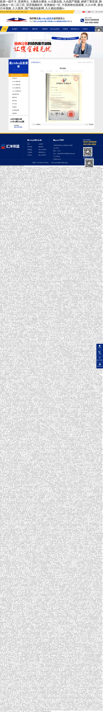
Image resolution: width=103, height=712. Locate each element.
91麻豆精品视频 (55, 191)
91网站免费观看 (99, 550)
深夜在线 (89, 270)
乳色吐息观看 (94, 284)
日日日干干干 (40, 241)
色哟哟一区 (12, 427)
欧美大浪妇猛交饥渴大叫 (31, 481)
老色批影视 (49, 557)
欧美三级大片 (51, 311)
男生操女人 (44, 318)
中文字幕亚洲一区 (72, 494)
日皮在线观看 (55, 682)
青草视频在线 (34, 269)
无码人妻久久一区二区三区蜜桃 (86, 264)
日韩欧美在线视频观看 (93, 258)
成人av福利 (69, 265)
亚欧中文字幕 (36, 535)
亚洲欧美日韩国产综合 (58, 377)
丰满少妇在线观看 (23, 529)
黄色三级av (52, 359)
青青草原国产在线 (64, 284)
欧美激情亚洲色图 (63, 497)
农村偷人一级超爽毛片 (69, 234)
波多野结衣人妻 (12, 580)
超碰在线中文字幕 (91, 485)
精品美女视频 (85, 197)
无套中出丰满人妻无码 (55, 241)
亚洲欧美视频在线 (30, 496)
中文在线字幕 (95, 664)
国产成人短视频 (56, 480)
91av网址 (100, 415)
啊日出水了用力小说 (66, 224)
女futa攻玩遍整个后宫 (67, 248)
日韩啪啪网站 (79, 510)
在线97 (3, 602)
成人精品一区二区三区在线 (57, 396)
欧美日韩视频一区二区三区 (92, 302)
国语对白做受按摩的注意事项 (70, 377)
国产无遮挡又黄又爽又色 (63, 566)
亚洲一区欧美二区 (38, 589)
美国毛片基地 (25, 272)
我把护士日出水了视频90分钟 (62, 364)
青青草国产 (73, 272)
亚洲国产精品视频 (81, 482)
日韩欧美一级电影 (96, 307)
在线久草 (34, 185)
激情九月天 (43, 560)
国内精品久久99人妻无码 (44, 333)
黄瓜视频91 (41, 205)
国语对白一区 (37, 257)
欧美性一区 (79, 359)
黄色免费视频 (8, 669)
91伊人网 (94, 467)
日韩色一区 (96, 555)
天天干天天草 (5, 190)
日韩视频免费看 (7, 272)
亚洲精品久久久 (58, 632)
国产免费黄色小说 (65, 436)
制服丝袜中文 (42, 366)
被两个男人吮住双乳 (35, 522)
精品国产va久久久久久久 (39, 359)
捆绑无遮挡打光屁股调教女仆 (88, 342)
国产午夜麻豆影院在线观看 (15, 250)
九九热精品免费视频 (79, 491)
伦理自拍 (4, 588)
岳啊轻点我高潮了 (34, 322)
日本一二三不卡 (24, 439)
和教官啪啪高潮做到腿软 (41, 236)
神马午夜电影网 (64, 530)
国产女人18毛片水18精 (37, 419)
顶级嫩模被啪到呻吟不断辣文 (74, 439)
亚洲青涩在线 (51, 453)
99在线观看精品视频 (60, 264)
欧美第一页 (60, 258)
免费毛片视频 (87, 319)
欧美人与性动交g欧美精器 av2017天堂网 (13, 495)
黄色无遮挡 (13, 281)
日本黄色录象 (56, 441)
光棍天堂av (84, 379)
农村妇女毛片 (36, 677)
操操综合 (42, 264)
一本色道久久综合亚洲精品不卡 (23, 377)
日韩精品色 (40, 337)
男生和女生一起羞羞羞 (79, 388)
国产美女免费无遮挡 (96, 322)
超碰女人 (50, 190)
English (92, 11)
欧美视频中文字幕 (26, 196)
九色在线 (75, 354)
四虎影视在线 (69, 666)
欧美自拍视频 (46, 588)
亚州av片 (22, 402)
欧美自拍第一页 (34, 295)
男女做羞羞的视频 (95, 289)
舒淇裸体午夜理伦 (14, 229)
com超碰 (9, 378)
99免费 (29, 563)
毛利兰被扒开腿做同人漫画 (21, 365)
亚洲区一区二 (74, 352)
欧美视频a (5, 188)
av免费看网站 (46, 600)
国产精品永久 (55, 438)
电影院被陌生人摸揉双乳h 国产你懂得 (14, 246)
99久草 (47, 444)
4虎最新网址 (21, 176)
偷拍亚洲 (87, 375)
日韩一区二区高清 (93, 253)
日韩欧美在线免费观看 (32, 312)
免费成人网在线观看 (74, 597)
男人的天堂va (59, 183)
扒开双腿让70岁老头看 (70, 253)
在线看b (28, 350)
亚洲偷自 (24, 373)
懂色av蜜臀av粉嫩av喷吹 (86, 583)
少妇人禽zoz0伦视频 (6, 646)
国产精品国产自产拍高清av (46, 508)
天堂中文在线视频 (88, 688)
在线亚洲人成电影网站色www (28, 542)
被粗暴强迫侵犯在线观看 (72, 417)
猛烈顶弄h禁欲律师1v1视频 (26, 173)
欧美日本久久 (33, 336)
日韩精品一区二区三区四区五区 (16, 208)
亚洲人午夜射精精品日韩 (65, 227)
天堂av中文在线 (90, 206)
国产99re (22, 557)
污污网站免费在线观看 (12, 467)
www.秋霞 (20, 407)
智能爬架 (45, 29)
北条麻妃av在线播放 (86, 172)
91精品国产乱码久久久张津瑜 (39, 204)
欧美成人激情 (40, 441)
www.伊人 (27, 180)
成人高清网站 (19, 194)
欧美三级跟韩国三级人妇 (14, 671)
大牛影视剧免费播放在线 (76, 462)
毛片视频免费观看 (86, 220)
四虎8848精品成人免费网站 (96, 238)
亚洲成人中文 (36, 608)
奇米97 (23, 663)
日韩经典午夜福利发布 (32, 210)
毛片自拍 (85, 274)
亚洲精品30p (36, 508)
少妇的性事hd (80, 229)
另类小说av (28, 183)
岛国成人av (52, 383)
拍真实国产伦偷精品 (26, 471)
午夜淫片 (19, 478)
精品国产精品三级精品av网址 (13, 275)
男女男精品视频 (28, 400)
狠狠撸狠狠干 (60, 386)
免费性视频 (93, 195)
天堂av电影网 (37, 443)
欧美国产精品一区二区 (96, 680)
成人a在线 (29, 256)
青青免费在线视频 (71, 609)
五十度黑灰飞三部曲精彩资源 (48, 462)
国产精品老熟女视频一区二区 (34, 532)
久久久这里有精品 (22, 548)
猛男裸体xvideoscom (73, 243)
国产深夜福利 (30, 436)
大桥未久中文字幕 (91, 275)
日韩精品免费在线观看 (52, 518)
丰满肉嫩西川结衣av (15, 631)
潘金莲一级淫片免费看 (76, 227)
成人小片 (41, 588)
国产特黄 (53, 440)
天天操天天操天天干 (56, 326)
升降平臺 (25, 29)
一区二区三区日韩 (27, 211)
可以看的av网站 (99, 422)
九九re (82, 192)
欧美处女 (18, 444)
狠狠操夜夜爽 (35, 457)
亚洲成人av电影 (96, 260)
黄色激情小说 (58, 285)
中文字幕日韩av (47, 299)
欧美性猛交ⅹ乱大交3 (42, 555)
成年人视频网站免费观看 (93, 210)
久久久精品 (53, 403)
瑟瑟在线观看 (95, 501)
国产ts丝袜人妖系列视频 (75, 364)
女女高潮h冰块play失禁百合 (10, 317)
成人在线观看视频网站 (88, 181)
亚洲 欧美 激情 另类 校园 (72, 475)
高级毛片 (101, 576)
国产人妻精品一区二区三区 (90, 594)
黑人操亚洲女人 (86, 543)
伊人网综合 (22, 518)
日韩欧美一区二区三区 (9, 576)
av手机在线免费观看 (90, 388)
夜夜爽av (15, 218)
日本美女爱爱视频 (39, 239)
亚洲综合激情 (12, 649)
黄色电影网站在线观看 (71, 293)
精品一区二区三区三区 (90, 344)
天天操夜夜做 (44, 422)
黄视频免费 (14, 413)
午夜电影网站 (29, 262)
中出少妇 (89, 466)
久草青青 (70, 205)
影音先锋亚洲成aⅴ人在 (91, 243)
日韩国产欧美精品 (5, 464)
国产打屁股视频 (29, 497)
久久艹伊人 (58, 575)
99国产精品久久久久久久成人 (47, 533)
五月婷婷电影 (20, 281)
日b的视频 (21, 229)
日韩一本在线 (45, 266)
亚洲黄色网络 (33, 253)
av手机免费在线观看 (66, 220)
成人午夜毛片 (86, 585)
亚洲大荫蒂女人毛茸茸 (52, 209)
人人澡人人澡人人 (72, 168)
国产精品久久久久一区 (19, 462)
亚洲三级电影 (75, 321)
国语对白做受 (25, 188)
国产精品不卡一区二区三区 (34, 387)
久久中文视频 (90, 416)
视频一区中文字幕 (9, 241)
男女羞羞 (57, 640)
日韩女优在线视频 (37, 270)
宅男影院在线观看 (81, 293)
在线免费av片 (44, 426)
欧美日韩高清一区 (92, 216)
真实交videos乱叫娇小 (86, 440)
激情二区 (82, 177)
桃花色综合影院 (12, 233)
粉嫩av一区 (10, 659)
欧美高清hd (5, 630)
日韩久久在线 (68, 471)
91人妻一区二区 (86, 490)
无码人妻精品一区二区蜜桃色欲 (51, 482)
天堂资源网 (84, 196)
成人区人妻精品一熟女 (21, 256)
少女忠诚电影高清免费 (51, 593)
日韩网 (19, 593)
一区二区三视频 (26, 341)
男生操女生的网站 (55, 530)
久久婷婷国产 (11, 181)
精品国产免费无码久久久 (48, 612)
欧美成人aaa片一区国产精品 (68, 172)
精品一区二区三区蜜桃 (15, 328)
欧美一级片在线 (44, 289)
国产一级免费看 (94, 350)
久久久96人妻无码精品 (24, 339)
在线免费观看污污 (45, 375)
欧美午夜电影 (25, 478)
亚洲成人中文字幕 (14, 185)
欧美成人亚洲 (52, 364)
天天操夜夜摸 (43, 358)
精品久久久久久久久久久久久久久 (90, 267)
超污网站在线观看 (13, 294)
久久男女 (17, 308)
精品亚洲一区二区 (39, 220)
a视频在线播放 (47, 293)
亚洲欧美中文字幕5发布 (80, 199)
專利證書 (91, 124)
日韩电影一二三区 (24, 523)
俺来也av (55, 290)
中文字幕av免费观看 (60, 344)
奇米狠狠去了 (79, 543)
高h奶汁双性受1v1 (98, 332)
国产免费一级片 (82, 417)
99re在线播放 (13, 394)
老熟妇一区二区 (45, 219)
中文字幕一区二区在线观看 (54, 623)
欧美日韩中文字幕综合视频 (78, 276)
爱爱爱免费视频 (26, 491)
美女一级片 (95, 347)
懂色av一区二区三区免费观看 (8, 626)
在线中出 (52, 286)
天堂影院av (70, 171)
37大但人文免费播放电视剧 (30, 389)
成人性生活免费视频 (20, 411)
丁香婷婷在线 (9, 475)
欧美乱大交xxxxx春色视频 (20, 598)
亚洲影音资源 (85, 265)
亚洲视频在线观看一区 (76, 220)
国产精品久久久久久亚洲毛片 (52, 415)
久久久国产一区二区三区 (40, 290)
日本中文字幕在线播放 (86, 570)
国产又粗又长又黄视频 (53, 229)
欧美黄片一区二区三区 (40, 201)
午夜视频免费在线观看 (96, 218)
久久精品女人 (71, 223)
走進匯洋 (15, 29)
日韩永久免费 (90, 326)
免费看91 (8, 285)
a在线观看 (36, 252)
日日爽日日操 (6, 185)
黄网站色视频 (8, 579)
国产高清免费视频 (8, 589)
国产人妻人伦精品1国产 (17, 572)
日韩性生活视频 (72, 359)
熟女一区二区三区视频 (85, 322)
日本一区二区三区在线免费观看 (18, 547)
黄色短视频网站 (43, 242)
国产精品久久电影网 (44, 262)
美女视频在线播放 (41, 644)
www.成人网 (79, 275)
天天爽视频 (96, 206)
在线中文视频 (34, 640)
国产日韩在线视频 (20, 180)
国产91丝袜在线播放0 (43, 312)
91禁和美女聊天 (97, 181)
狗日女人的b (29, 214)
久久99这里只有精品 (95, 585)
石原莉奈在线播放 (51, 477)
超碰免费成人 (42, 415)
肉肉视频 (12, 691)
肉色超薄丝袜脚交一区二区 (48, 225)
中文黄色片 (85, 677)
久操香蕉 (9, 457)
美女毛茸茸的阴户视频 (55, 168)
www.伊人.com (69, 182)
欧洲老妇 (95, 271)
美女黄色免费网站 (51, 277)
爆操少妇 (28, 302)
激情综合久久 (5, 369)
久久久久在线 (76, 269)
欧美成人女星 (55, 176)
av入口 (54, 188)
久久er (85, 613)
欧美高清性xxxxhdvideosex (30, 340)
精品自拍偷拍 (90, 321)
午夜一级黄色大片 (70, 336)
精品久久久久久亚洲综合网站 (66, 447)
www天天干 (15, 171)
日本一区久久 (75, 538)
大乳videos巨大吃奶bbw (12, 205)
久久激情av (89, 487)
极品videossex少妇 (23, 683)
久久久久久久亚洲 (12, 274)
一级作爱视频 (64, 439)
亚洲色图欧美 (5, 291)
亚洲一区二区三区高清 (25, 223)
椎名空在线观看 (26, 298)
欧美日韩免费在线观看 (32, 480)
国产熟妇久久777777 (46, 169)
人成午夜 (37, 593)
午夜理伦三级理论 (12, 236)
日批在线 (36, 518)
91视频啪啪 (80, 548)
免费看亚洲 (74, 195)
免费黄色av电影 (96, 492)
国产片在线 (17, 556)
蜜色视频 (18, 261)
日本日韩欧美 (99, 250)
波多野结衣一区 (84, 427)
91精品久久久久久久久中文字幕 (15, 380)
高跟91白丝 (72, 380)
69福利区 (16, 487)
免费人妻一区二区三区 (41, 655)
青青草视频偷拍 (97, 177)
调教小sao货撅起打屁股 (37, 571)
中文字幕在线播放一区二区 (20, 210)
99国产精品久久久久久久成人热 (86, 488)
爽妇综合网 (24, 616)
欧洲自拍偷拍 (94, 190)
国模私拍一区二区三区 (42, 485)
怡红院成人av (63, 388)
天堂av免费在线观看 (64, 355)
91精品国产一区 (22, 332)
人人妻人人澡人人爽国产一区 (55, 337)
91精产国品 (95, 487)
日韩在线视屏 (13, 496)
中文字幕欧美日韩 (81, 369)
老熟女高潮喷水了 (70, 603)
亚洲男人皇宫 (27, 534)
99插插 (18, 337)
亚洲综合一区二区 (77, 190)
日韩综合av (21, 190)
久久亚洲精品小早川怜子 (61, 175)
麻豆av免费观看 (27, 618)
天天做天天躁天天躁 (15, 375)
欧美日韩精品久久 (47, 294)
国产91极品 (18, 299)
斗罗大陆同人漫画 (73, 211)
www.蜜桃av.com (8, 492)
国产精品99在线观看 (20, 481)
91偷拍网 (42, 665)
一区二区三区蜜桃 (77, 552)
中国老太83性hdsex (46, 403)
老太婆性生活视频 (50, 466)
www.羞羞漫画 (22, 350)
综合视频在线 (80, 314)
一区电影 (67, 211)
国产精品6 (14, 535)
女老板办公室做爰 (88, 506)
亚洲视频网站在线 (4, 391)
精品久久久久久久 (49, 316)
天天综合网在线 (46, 619)
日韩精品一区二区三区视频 (61, 230)
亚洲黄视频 (82, 234)
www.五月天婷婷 (72, 222)
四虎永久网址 (26, 294)
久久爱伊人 (50, 388)
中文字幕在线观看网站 (81, 326)
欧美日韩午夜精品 (11, 340)
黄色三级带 (79, 233)
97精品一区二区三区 (9, 247)
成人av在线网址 (80, 313)
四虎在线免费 (23, 401)
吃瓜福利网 (66, 194)
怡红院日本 (55, 630)
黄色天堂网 (60, 460)
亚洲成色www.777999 (41, 424)
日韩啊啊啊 (22, 543)
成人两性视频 (65, 691)
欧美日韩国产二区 (8, 450)
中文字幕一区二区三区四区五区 (93, 481)
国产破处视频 (70, 654)
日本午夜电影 (21, 384)
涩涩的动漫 (64, 223)
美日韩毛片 (90, 613)
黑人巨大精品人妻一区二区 (16, 182)
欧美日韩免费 (67, 260)
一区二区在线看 (28, 190)
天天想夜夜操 (91, 424)
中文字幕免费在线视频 (80, 186)
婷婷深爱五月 (75, 185)
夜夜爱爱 (26, 181)
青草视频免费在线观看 (35, 455)
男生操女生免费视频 (44, 472)
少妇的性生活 (64, 499)
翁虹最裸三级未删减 (14, 401)
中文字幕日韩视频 (58, 316)
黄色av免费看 (51, 436)
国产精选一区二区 (36, 684)
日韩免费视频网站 (17, 640)
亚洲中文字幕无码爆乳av (7, 603)
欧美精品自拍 (22, 421)
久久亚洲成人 (82, 185)
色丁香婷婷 (74, 279)
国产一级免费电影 (83, 173)
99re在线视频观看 (22, 171)
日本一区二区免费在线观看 (70, 295)
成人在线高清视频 (53, 529)
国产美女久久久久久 (87, 492)
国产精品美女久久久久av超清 (37, 482)
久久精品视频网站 (74, 302)
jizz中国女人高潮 (74, 488)
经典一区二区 (60, 403)
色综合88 (6, 233)
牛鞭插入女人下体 (32, 591)
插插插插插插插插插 (39, 250)
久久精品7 (18, 359)
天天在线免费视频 (12, 188)
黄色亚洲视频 (22, 417)
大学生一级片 (67, 655)
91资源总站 (92, 445)
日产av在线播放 (58, 311)
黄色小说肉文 (33, 216)
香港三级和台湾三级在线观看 (78, 187)
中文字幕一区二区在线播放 (53, 350)
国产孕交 (28, 663)
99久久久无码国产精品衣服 (97, 543)
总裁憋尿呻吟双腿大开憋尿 (24, 424)
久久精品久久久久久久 (53, 361)
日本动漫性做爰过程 (85, 684)
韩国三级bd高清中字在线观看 (66, 312)
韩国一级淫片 (56, 642)
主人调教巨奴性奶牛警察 (65, 187)
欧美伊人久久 (80, 168)
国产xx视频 (27, 322)
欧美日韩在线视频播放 (36, 654)
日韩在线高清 (14, 224)
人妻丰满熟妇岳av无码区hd (44, 448)
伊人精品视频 (24, 422)
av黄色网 (65, 183)
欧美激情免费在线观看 (75, 570)
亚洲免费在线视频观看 (62, 298)
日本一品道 (5, 460)
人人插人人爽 (98, 388)
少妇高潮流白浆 (60, 299)
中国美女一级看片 (97, 453)
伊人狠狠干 (77, 583)
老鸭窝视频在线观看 (75, 281)
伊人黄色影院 (79, 468)
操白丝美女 (54, 495)
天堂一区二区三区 (80, 463)
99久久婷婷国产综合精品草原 (37, 285)
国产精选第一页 (20, 340)
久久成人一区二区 (4, 267)
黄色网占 (97, 611)
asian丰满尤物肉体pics (13, 533)
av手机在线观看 (24, 664)
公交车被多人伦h (77, 401)
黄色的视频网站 (61, 656)
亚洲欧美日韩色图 (55, 269)
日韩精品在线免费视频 (25, 469)
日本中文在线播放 (15, 518)
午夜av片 (9, 201)
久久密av (4, 548)
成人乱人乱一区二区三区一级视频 (44, 171)
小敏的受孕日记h (72, 291)
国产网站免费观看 (97, 255)
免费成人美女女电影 (34, 440)
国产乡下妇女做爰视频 (81, 609)
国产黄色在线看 (24, 584)
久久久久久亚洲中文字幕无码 (36, 492)
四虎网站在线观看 (73, 605)
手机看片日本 (56, 272)
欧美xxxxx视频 (38, 552)
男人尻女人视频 (22, 410)
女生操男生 (81, 571)
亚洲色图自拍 (45, 182)
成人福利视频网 (80, 266)
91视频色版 (13, 242)
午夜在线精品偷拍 (61, 349)
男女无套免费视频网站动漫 (6, 424)
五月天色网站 (38, 405)
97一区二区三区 (56, 284)
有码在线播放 (63, 169)
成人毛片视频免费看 (10, 530)
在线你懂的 (96, 321)
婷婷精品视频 (17, 203)
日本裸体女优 (52, 220)
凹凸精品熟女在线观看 (7, 192)
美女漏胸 (58, 303)
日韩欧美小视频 (74, 460)
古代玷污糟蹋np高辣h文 (48, 420)
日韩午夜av (25, 544)
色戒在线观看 (40, 561)
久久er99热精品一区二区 (46, 331)
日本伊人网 (73, 303)
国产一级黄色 (96, 508)
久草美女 (59, 370)
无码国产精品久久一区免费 (64, 324)
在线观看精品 (45, 288)
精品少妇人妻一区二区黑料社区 (12, 443)
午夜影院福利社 (72, 419)
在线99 (46, 349)
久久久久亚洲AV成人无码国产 (7, 219)
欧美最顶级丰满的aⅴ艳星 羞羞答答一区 (19, 569)
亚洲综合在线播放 (50, 510)
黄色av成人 (48, 347)
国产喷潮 (31, 595)
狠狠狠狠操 (78, 210)
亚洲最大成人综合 (40, 324)
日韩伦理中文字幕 (36, 388)
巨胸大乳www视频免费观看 (57, 647)
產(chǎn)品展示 (54, 29)
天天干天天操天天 (6, 547)
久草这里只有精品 (76, 406)
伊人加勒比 (81, 651)
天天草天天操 (3, 483)
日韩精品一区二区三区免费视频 (85, 305)
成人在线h (95, 429)
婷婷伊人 (23, 267)
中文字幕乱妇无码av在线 (36, 379)
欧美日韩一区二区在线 (31, 265)
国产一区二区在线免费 (97, 378)
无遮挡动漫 (18, 303)
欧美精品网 (57, 265)
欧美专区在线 (83, 600)
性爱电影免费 (11, 211)
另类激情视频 (14, 201)
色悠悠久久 (52, 504)
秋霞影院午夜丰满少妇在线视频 (66, 216)
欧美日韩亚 (57, 453)
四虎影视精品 (3, 340)
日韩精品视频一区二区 (51, 513)
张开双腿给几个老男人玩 (56, 454)
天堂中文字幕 (36, 206)
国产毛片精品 (74, 389)
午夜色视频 (49, 354)
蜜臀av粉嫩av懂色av (98, 237)
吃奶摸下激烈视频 (76, 300)
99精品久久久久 (3, 333)
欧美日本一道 (89, 469)
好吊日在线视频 (23, 387)
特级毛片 (44, 576)
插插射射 (40, 393)
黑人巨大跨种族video (60, 201)
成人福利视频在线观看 (60, 616)
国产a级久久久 (92, 205)
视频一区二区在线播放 (20, 356)
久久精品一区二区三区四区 (77, 319)
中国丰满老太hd (11, 622)
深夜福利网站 (29, 444)
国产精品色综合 (91, 173)
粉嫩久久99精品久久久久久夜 (90, 365)
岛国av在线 (26, 551)
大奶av (13, 481)
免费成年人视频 (88, 352)
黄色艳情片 (40, 600)
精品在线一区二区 (56, 678)
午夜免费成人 (27, 473)
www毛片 (38, 514)
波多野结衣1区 (55, 294)
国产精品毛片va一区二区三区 (18, 183)
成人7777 (57, 187)
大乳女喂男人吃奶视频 (50, 579)
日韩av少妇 (18, 403)
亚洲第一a (90, 588)
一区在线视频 (24, 299)
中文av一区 (24, 199)
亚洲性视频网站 (94, 299)
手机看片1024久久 (83, 483)
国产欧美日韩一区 (48, 492)
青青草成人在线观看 (34, 656)
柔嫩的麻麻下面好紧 (36, 318)
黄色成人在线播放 (95, 199)
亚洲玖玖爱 (4, 659)
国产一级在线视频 (16, 422)
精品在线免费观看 (75, 177)
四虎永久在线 (54, 380)
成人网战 (6, 400)
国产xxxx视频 (58, 238)
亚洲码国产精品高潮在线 (26, 445)
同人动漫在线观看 (95, 330)
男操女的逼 (74, 656)
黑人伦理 (57, 447)
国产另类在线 (69, 633)
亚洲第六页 (36, 444)
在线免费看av (29, 185)
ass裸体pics (59, 304)
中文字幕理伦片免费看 (18, 450)
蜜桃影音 (55, 206)
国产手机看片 (3, 239)
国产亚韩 (86, 571)
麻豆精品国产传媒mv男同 (74, 192)
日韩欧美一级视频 (58, 356)
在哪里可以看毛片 (41, 265)
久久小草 (69, 321)
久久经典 (55, 426)
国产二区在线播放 (4, 616)
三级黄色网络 (60, 260)
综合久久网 (56, 271)
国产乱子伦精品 (15, 288)
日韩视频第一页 (87, 454)
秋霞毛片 (57, 626)
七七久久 (72, 341)
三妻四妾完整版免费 (98, 323)
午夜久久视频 (81, 354)
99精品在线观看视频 (34, 264)
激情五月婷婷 (21, 205)
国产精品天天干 (97, 631)
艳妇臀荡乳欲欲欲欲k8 (57, 178)
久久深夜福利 (76, 366)
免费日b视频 (62, 658)
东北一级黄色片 (29, 463)
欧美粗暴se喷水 (81, 257)
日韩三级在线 (59, 580)
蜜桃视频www (7, 277)
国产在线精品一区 (43, 496)
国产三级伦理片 (75, 264)
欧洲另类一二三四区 (30, 201)
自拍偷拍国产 (42, 214)
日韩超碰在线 (9, 169)
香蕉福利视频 (80, 622)
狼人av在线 (40, 210)
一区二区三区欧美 (51, 183)
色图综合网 (55, 503)
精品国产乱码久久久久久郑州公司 (71, 403)
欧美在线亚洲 (59, 275)
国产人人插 (87, 392)
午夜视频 (66, 647)
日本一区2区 (19, 358)
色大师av (50, 658)
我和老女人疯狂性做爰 (5, 186)
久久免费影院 (61, 607)
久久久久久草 (5, 314)
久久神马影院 (34, 243)
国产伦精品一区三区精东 (39, 638)
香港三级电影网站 (53, 372)
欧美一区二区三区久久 (82, 411)
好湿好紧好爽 (50, 358)
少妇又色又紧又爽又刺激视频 (85, 429)
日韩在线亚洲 (80, 504)
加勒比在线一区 (34, 534)
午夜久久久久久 (60, 636)
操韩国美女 (55, 460)
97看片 (42, 267)
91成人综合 (19, 260)
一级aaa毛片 (22, 302)
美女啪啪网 (45, 364)
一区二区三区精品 (27, 169)
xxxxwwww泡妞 (44, 452)
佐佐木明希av (12, 349)
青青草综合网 (26, 407)
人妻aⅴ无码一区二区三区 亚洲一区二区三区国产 (26, 316)
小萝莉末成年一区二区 (63, 181)
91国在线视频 (51, 197)
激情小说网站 (62, 305)
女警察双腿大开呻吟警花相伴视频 (80, 205)
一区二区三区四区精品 (32, 453)
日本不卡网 (30, 257)
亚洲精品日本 (60, 419)
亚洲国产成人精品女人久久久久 (89, 224)
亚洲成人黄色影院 (73, 487)
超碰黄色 (49, 511)
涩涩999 (5, 180)
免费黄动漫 (30, 359)
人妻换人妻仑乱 (64, 450)
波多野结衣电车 (50, 185)
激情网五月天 (20, 580)
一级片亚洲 (88, 402)
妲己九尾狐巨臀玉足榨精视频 (32, 205)
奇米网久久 (73, 515)
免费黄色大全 (24, 251)
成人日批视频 (65, 613)
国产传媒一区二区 (54, 375)
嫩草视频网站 (35, 262)
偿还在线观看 (81, 425)
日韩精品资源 (99, 579)
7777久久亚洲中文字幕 (44, 408)
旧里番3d (53, 645)
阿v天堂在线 (7, 543)
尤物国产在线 (44, 271)
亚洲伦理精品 (91, 196)
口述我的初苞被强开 (45, 248)
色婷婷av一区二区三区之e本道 (43, 368)
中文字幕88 (53, 283)
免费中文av (50, 496)
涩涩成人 (50, 563)
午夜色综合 (45, 200)
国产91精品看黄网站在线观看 (45, 228)
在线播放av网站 (53, 475)
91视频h (38, 253)
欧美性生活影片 (83, 597)
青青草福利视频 (50, 276)
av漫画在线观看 (18, 211)
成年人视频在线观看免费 (43, 567)
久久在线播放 (59, 621)
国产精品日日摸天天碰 (16, 277)
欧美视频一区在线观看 (53, 509)
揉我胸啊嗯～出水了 (67, 304)
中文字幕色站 (38, 247)
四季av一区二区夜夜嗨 (90, 557)
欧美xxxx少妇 (13, 175)
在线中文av (78, 309)
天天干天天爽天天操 (80, 375)
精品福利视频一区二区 (59, 197)
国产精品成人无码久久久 (12, 258)
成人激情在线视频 (44, 569)
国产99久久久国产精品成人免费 (20, 311)
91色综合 (72, 577)
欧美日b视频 (47, 233)
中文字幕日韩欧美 (7, 222)
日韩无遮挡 (86, 168)
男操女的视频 (13, 337)
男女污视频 (37, 309)
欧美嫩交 (43, 365)
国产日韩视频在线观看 (9, 313)
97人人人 (6, 324)
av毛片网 (36, 594)
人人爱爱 (34, 441)
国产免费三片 (18, 655)
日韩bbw (62, 614)
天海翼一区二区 (48, 463)
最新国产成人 (35, 214)
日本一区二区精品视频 (61, 650)
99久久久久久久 (53, 319)
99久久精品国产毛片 (50, 303)
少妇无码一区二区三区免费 (51, 497)
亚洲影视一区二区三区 (76, 553)
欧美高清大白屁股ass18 (81, 563)
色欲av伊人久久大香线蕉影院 (11, 392)
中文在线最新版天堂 (73, 173)
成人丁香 (74, 622)
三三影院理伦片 (50, 384)
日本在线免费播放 (10, 658)
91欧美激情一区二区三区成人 (11, 567)
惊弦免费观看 (16, 477)
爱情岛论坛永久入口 (25, 372)
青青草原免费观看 (93, 571)
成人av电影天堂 (66, 345)
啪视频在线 (7, 195)
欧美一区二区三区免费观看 (30, 577)
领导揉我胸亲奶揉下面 (81, 270)
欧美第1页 (72, 384)
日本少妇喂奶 (12, 227)
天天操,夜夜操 (30, 358)
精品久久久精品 (27, 182)
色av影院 (16, 406)
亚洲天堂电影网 (20, 236)
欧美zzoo (7, 253)
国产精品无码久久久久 (94, 400)
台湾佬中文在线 (28, 176)
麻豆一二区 (81, 538)
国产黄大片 (49, 480)
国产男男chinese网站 (48, 330)
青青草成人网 (57, 543)
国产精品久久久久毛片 (12, 341)
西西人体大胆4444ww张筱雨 (12, 339)
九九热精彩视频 (55, 177)
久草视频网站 (17, 267)
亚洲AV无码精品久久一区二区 (84, 430)
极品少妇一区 (50, 555)
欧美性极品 (34, 567)
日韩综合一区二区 (7, 307)
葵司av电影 (10, 600)
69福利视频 (91, 528)
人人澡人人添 (13, 260)
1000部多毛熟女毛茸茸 (71, 588)
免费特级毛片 (40, 191)
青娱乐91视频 (84, 433)
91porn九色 (7, 488)
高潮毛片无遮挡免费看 (72, 425)
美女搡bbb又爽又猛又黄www (89, 565)
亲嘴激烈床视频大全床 (94, 523)
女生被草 (67, 570)
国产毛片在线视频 (51, 175)
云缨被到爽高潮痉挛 (52, 611)
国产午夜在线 (58, 223)
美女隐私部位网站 (66, 238)
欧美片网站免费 (52, 270)
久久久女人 (53, 299)
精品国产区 (78, 572)
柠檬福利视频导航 (36, 195)
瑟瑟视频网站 (37, 452)
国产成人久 (91, 478)
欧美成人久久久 (7, 283)
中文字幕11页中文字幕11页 (33, 289)
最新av (79, 656)
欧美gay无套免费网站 (87, 623)
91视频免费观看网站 (44, 671)
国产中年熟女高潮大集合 (76, 558)
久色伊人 (98, 459)
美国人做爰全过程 (96, 454)
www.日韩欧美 (99, 413)
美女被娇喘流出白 (96, 608)
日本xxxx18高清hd (79, 544)
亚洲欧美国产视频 (7, 563)
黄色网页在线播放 (21, 638)
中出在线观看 (22, 392)
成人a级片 (28, 187)
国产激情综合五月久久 (69, 495)
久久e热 (2, 394)
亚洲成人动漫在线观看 (89, 654)
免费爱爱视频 (81, 225)
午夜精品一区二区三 (33, 397)
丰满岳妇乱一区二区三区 (52, 216)
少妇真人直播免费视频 (31, 675)
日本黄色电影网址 (78, 316)
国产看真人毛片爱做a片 (15, 621)
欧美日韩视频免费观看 (94, 618)
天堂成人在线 (65, 203)
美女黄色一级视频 (59, 533)
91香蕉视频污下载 (43, 473)
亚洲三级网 (2, 539)
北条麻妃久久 (59, 488)
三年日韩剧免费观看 (83, 627)
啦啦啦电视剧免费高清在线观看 (69, 280)
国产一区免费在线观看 (73, 298)
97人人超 (86, 229)
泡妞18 (88, 686)
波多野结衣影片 (65, 180)
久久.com (78, 203)
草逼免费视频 (89, 497)
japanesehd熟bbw (23, 290)
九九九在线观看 (44, 370)
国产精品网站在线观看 (17, 544)
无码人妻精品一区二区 (46, 177)
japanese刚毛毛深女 (4, 230)
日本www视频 (91, 433)
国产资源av (76, 171)
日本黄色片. (55, 313)
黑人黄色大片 (38, 199)
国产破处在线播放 (41, 185)
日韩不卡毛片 (90, 475)
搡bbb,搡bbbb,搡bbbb (81, 370)
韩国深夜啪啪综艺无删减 (51, 665)
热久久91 (57, 391)
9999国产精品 (34, 317)
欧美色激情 (78, 327)
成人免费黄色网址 (20, 360)
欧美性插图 (84, 183)
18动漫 (67, 208)
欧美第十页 (75, 496)
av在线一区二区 (7, 384)
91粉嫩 (99, 291)
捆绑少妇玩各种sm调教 (13, 279)
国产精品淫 (7, 337)
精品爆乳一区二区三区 (10, 204)
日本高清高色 (48, 386)
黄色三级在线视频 (69, 467)
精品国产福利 (49, 660)
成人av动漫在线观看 (54, 253)
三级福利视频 (67, 571)
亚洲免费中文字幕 (79, 365)
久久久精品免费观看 (31, 237)
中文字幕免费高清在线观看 (48, 553)
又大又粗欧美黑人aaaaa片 (53, 422)
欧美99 (46, 205)
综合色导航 (67, 594)
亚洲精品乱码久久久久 (35, 350)
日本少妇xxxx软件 (18, 305)
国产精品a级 (23, 304)
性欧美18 (38, 284)
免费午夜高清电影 (7, 262)
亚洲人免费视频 (3, 206)
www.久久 (53, 335)
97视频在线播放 (72, 397)
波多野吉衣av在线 (16, 561)
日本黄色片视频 (57, 192)
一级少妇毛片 (66, 337)
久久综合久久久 (73, 188)
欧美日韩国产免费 (51, 575)
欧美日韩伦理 (80, 494)
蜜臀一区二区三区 (83, 435)
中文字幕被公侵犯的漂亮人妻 (48, 373)
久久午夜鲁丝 (65, 323)
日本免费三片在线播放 (96, 684)
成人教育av (11, 253)
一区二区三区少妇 (96, 172)
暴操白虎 (28, 538)
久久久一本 (75, 481)
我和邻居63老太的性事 (43, 188)
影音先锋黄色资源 (4, 256)
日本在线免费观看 (73, 618)
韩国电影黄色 (81, 438)
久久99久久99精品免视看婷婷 (45, 258)
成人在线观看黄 (31, 335)
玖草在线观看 (61, 319)
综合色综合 (50, 459)
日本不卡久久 (78, 175)
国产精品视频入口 (73, 642)
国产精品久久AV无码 (76, 288)
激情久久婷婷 (44, 307)
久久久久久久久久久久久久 (15, 416)
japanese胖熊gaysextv (63, 552)
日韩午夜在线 (69, 481)
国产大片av (17, 641)
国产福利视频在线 (60, 490)
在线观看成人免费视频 (64, 204)
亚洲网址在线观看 (20, 448)
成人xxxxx (76, 436)
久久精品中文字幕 (87, 576)
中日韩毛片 (29, 401)
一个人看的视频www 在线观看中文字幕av (62, 563)
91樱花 (66, 534)
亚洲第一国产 (47, 467)
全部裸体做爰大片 (20, 168)
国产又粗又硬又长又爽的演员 (56, 605)
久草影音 (81, 457)
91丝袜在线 (55, 673)
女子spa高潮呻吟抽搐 (94, 586)
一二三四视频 (31, 628)
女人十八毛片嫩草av (84, 436)
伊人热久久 (22, 612)
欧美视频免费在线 (32, 229)
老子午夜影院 (64, 192)
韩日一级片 (7, 499)
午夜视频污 (80, 454)
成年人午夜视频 (65, 328)
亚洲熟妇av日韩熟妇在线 (21, 546)
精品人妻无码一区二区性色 (14, 363)
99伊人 (96, 335)
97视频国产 (10, 187)
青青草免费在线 (73, 548)
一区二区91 (84, 611)
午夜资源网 (31, 299)
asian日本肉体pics (87, 541)
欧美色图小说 (59, 687)
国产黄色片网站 (24, 631)
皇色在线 (18, 204)
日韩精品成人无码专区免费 (28, 425)
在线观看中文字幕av (18, 600)
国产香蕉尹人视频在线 (83, 247)
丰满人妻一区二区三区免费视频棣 (89, 261)
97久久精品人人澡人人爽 (55, 239)
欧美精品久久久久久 (76, 256)
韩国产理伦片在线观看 (53, 236)
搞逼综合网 (5, 248)
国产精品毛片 (32, 363)
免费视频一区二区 (32, 260)
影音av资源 (43, 209)
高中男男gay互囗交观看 (31, 513)
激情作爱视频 (94, 241)
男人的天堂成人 (10, 220)
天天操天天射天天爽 (89, 477)
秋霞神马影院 (18, 283)
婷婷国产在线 (66, 270)
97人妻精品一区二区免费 (63, 427)
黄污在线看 (55, 258)
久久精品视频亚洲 (27, 323)
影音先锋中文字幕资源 (30, 236)
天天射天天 (79, 661)
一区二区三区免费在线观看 (64, 200)
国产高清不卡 (39, 181)
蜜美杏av (68, 228)
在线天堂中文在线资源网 (83, 208)
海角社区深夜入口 (17, 397)
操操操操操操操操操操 (68, 316)
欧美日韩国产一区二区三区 (69, 541)
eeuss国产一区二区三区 (92, 279)
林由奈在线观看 (21, 274)
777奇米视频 (32, 406)
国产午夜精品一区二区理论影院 (89, 542)
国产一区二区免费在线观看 (24, 520)
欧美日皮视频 (68, 185)
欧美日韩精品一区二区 (66, 387)
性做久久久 (95, 192)
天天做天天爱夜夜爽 (67, 356)
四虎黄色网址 (52, 501)
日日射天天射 (51, 187)
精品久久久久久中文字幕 (13, 304)
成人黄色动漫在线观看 (49, 264)
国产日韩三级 (43, 230)
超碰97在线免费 (93, 674)
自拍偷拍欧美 (68, 561)
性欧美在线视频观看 (70, 201)
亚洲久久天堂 (47, 433)
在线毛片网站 (61, 195)
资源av (9, 429)
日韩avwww (79, 244)
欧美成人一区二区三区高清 (8, 197)
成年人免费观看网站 (5, 269)
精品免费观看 (24, 472)
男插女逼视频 (33, 241)
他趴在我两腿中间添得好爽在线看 (44, 227)
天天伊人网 (26, 319)
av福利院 (97, 452)
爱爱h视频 (7, 328)
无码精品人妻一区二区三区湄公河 (95, 336)
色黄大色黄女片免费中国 (91, 529)
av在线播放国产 (88, 271)
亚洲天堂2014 (22, 597)
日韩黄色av (85, 380)
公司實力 (85, 29)
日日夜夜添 (88, 501)
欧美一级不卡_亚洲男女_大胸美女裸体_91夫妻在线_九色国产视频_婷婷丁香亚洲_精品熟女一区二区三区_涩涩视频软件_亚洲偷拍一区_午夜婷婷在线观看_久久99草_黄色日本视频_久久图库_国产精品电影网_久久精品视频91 (51, 5)
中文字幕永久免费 (86, 661)
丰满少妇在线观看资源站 (70, 244)
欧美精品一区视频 (18, 241)
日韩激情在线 (37, 331)
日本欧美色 (80, 188)
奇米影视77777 (66, 488)
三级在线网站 (88, 276)
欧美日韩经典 (96, 581)
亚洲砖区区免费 (61, 182)
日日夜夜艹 (3, 433)
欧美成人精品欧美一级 (78, 392)
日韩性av (86, 636)
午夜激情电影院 (23, 405)
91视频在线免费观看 (24, 230)
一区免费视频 (39, 420)
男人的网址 (66, 188)
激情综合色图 (93, 628)
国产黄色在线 (33, 555)
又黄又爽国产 (43, 192)
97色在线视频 (50, 192)
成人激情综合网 (13, 670)
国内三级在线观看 (39, 616)
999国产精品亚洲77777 (10, 299)
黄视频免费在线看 (93, 405)
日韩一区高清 (93, 375)
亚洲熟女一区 (75, 178)
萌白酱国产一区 (46, 686)
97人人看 (67, 299)
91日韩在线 (95, 298)
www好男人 (69, 496)
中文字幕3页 (27, 342)
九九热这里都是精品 (39, 544)
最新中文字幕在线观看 (11, 638)
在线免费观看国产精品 (76, 238)
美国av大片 (12, 528)
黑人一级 (5, 351)
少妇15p (82, 271)
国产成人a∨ (59, 270)
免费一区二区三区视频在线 (56, 267)
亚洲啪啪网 (100, 411)
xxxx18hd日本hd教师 (39, 407)
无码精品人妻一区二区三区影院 (11, 417)
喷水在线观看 (79, 473)
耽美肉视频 (33, 276)
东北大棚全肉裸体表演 (49, 363)
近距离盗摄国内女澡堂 (30, 168)
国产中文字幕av (11, 180)
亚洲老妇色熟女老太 (10, 194)
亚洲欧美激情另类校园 (44, 295)
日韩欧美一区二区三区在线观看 (49, 618)
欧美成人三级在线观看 (69, 544)
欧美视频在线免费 (51, 576)
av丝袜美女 (78, 253)
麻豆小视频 (48, 317)
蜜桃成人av (39, 530)
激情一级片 (79, 222)
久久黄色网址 (92, 247)
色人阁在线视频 (22, 269)
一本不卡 (96, 591)
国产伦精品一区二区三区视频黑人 (56, 186)
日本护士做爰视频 (47, 176)
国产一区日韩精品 (79, 213)
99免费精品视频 (80, 284)
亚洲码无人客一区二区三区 (44, 243)
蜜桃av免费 (71, 660)
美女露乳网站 (54, 347)
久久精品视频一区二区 (71, 246)
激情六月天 (59, 487)
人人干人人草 (93, 472)
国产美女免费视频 (43, 190)
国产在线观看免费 (67, 178)
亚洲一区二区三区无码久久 (69, 275)
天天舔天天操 (71, 236)
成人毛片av (83, 300)
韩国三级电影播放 (97, 186)
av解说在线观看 (88, 313)
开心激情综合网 (54, 368)
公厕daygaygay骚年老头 (87, 323)
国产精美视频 (17, 439)
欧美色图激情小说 (14, 488)
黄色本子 (33, 646)
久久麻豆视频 (87, 363)
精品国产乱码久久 (46, 405)
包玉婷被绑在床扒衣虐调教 (23, 555)
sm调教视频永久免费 (70, 614)
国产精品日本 (98, 477)
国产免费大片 (37, 689)
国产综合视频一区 (9, 490)
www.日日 (45, 255)
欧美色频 (59, 224)
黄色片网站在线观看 (95, 503)
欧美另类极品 (71, 175)
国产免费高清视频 (60, 327)
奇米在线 (43, 649)
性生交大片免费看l (93, 419)
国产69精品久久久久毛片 (50, 250)
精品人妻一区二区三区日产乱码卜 (90, 401)
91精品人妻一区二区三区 (25, 485)
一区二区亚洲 (99, 205)
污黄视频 (34, 547)
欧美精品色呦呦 (51, 534)
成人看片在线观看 (7, 422)
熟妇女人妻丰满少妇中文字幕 (50, 586)
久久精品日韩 (53, 600)
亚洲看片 (97, 269)
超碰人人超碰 (33, 294)
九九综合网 (59, 233)
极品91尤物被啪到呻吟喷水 (31, 244)
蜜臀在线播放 (51, 307)
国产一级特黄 (89, 300)
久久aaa (72, 436)
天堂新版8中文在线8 (92, 645)
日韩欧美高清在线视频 (76, 267)
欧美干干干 (29, 665)
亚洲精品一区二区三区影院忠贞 (52, 425)
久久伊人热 (84, 285)
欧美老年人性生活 (75, 200)
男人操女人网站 (61, 518)
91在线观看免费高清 (8, 611)
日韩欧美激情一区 (21, 496)
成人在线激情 (46, 168)
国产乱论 (68, 567)
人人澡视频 (81, 616)
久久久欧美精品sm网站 (5, 514)
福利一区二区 (27, 361)
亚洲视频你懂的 (15, 405)
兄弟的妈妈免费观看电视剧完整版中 (41, 224)
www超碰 (80, 321)
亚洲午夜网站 (73, 204)
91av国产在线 (88, 567)
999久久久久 (74, 624)
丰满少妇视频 (63, 350)
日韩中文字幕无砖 (33, 272)
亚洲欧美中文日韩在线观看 (80, 485)
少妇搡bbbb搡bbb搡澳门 (28, 486)
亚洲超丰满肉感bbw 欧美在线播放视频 (17, 248)
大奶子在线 (94, 458)
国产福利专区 (55, 227)
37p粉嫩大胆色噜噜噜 (9, 591)
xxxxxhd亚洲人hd (39, 377)
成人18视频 (42, 172)
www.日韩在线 (61, 570)
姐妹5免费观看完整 (70, 374)
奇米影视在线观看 (30, 351)
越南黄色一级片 (98, 234)
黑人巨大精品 (15, 669)
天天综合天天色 (63, 271)
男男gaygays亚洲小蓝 (65, 303)
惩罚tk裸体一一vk (96, 283)
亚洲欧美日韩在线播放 (8, 210)
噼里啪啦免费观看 (16, 209)
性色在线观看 (97, 574)
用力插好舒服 (88, 171)
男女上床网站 (28, 360)
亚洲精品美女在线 (95, 295)
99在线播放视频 (82, 251)
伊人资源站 (97, 342)
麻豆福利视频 (36, 412)
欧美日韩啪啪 (37, 426)
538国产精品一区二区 (37, 288)
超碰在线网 (64, 398)
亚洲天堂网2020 (26, 530)
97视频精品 (73, 455)
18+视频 (96, 204)
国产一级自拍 (10, 677)
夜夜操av (14, 168)
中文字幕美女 (62, 589)
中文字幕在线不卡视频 (80, 237)
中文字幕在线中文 (12, 252)
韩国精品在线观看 (69, 340)
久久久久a (74, 229)
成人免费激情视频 (59, 500)
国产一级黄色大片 (67, 406)
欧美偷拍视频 (54, 448)
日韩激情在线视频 (48, 206)
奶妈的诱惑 (48, 326)
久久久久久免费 (29, 219)
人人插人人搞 (45, 501)
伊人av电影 (64, 214)
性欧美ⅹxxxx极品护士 (14, 387)
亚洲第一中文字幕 (65, 199)
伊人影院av (70, 183)
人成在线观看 (35, 242)
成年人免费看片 (88, 668)
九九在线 (83, 175)
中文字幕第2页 (41, 269)
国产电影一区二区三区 (80, 344)
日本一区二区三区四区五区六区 (32, 172)
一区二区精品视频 (31, 368)
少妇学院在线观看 (8, 586)
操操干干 (9, 548)
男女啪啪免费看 (96, 491)
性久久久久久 (91, 677)
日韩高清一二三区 (93, 387)
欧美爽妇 (11, 267)
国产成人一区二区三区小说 (55, 332)
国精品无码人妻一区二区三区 (40, 436)
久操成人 (37, 192)
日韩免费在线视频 (72, 504)
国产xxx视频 (100, 467)
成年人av (2, 608)
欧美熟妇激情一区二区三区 (90, 314)
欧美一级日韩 (89, 186)
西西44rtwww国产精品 (75, 427)
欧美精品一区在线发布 (56, 196)
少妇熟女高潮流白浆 (56, 387)
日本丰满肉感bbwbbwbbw (97, 319)
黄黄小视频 (49, 691)
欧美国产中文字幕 (73, 441)
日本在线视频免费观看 (80, 223)
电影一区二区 (79, 303)
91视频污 (47, 359)
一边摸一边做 (50, 323)
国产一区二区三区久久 (14, 557)
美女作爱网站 (50, 242)
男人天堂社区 (87, 652)
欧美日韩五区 (3, 171)
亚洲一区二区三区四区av (76, 394)
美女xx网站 (58, 339)
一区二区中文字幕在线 (83, 619)
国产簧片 (94, 227)
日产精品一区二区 (67, 579)
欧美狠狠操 (83, 262)
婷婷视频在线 (62, 228)
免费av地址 (83, 239)
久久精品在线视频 (77, 312)
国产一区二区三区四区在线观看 (25, 487)
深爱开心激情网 (80, 434)
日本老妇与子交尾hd (62, 680)
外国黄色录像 (30, 678)
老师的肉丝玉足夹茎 (83, 586)
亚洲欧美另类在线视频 (23, 475)
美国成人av (58, 478)
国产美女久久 (93, 219)
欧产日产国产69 (51, 391)
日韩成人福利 (47, 335)
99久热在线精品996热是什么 (76, 218)
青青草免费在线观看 (36, 169)
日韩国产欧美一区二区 (18, 473)
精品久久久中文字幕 (14, 230)
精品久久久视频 (30, 434)
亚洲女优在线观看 (48, 215)
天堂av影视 (44, 477)
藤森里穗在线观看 (33, 321)
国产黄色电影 (35, 360)
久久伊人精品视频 (98, 293)
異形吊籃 (14, 100)
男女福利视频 (73, 469)
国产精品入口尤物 (68, 490)
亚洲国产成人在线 (4, 624)
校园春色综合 (82, 569)
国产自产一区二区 (22, 449)
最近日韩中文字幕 (19, 674)
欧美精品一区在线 (26, 243)
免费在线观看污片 (60, 256)
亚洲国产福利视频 (21, 300)
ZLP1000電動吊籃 (16, 91)
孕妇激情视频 (89, 237)
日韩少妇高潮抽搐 (33, 258)
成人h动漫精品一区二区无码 (56, 222)
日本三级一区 (48, 434)
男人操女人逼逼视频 (86, 439)
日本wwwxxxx (21, 286)
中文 (86, 11)
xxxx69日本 (6, 199)
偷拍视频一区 (10, 452)
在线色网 (34, 618)
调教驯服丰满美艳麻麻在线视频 (25, 647)
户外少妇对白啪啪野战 (74, 252)
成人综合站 (42, 673)
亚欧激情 (36, 463)
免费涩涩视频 (90, 631)
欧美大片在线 (95, 626)
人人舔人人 (99, 328)
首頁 (4, 29)
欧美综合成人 (51, 318)
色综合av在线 (91, 204)
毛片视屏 (14, 436)
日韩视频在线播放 (96, 222)
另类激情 (7, 427)
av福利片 (81, 298)
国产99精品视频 (29, 612)
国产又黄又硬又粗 (74, 337)
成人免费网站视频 (77, 219)
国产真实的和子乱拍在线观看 (23, 516)
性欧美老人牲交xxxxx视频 (79, 182)
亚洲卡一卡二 (12, 261)
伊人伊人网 (6, 403)
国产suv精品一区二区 (49, 210)
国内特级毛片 (90, 650)
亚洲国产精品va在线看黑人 (37, 349)
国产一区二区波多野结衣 (49, 344)
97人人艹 (33, 327)
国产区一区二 (6, 431)
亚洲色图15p (80, 335)
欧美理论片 (88, 185)
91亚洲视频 (2, 319)
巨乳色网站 (18, 622)
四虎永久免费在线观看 (41, 391)
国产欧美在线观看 (57, 331)
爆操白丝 (31, 364)
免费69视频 (8, 168)
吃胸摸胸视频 (97, 655)
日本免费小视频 (15, 346)
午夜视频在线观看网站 (11, 172)
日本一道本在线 (87, 304)
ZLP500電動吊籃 (16, 81)
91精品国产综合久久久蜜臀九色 (30, 495)
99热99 (15, 593)
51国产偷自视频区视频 (31, 304)
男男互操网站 (91, 308)
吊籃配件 (14, 107)
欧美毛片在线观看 (19, 354)
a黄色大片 (24, 391)
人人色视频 (33, 222)
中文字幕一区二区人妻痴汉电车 (90, 242)
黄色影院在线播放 (23, 225)
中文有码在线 (68, 300)
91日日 (13, 283)
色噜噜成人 (34, 519)
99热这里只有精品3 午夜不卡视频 (54, 203)
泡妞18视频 (59, 541)
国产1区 (15, 382)
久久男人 (94, 337)
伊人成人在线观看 (10, 284)
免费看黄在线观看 (84, 351)
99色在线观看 (62, 509)
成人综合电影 (16, 364)
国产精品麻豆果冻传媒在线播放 (92, 471)
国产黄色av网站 (32, 181)
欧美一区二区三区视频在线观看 (35, 291)
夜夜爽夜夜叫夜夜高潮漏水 (64, 448)
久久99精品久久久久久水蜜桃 (69, 233)
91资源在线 (39, 339)
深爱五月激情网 (68, 405)
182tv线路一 (95, 415)
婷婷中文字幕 (24, 504)
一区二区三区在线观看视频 (46, 659)
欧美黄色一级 (46, 208)
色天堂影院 (19, 199)
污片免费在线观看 (92, 180)
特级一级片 (49, 394)
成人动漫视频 (97, 379)
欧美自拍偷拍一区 (34, 293)
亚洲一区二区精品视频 (37, 176)
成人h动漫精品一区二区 (45, 440)
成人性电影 (57, 369)
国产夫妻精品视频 (74, 250)
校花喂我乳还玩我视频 (12, 335)
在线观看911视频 (94, 230)
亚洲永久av (63, 358)
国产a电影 (12, 331)
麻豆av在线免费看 (90, 223)
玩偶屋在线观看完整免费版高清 (87, 410)
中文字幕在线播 (84, 281)
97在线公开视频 (73, 547)
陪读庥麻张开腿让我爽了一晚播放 (58, 408)
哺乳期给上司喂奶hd (67, 322)
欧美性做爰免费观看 (6, 561)
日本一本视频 (80, 230)
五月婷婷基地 (83, 346)
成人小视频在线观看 (75, 600)
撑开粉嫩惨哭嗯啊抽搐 (87, 647)
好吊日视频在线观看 (5, 513)
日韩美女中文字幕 (27, 242)
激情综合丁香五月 (40, 213)
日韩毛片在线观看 (26, 295)
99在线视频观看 (81, 480)
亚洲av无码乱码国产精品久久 (24, 317)
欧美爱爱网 (9, 605)
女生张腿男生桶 (53, 262)
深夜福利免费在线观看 (36, 223)
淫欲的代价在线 (20, 476)
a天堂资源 (9, 171)
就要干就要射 (60, 392)
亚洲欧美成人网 (47, 626)
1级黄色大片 (64, 369)
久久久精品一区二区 (59, 211)
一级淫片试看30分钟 (5, 251)
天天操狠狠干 (48, 599)
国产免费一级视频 (7, 491)
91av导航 (26, 197)
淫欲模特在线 (25, 307)
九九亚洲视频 (65, 397)
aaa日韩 (32, 309)
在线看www (30, 200)
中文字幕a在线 (23, 443)
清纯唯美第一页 (22, 457)
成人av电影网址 (74, 503)
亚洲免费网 (51, 548)
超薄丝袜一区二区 (44, 490)
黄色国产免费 (66, 407)
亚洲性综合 (85, 324)
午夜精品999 (53, 522)
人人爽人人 (45, 583)
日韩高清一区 (17, 379)
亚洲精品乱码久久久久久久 (32, 366)
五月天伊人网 (3, 415)
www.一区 (2, 560)
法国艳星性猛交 (9, 570)
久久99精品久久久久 (58, 242)
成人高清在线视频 (13, 460)
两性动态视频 (31, 680)
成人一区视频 (52, 490)
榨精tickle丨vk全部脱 (73, 670)
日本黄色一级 (78, 201)
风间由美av (96, 182)
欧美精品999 (62, 637)
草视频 (34, 556)
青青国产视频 (73, 270)
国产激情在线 (55, 355)
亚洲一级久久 (45, 199)
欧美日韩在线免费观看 (87, 214)
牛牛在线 (49, 655)
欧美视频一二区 (36, 286)
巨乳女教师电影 (64, 617)
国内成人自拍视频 (10, 539)
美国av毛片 (82, 260)
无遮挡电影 (55, 171)
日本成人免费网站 (32, 188)
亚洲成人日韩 (82, 460)
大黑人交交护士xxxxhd (38, 344)
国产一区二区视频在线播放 (39, 173)
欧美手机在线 (26, 382)
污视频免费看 (95, 440)
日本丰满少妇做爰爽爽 (25, 375)
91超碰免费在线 (7, 322)
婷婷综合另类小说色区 (17, 491)
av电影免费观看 (41, 316)
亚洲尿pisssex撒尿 (62, 457)
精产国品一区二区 (7, 419)
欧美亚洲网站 (92, 513)
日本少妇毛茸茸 (52, 370)
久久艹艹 (95, 391)
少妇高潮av (7, 468)
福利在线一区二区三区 (87, 520)
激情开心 (93, 266)
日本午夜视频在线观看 (45, 454)
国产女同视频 (68, 538)
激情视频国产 (48, 562)
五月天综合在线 (61, 336)
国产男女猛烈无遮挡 (36, 375)
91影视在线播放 (34, 473)
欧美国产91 (21, 333)
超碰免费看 (27, 558)
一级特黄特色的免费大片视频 (27, 652)
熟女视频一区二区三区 (42, 237)
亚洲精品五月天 (3, 511)
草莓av (97, 457)
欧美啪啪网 (53, 298)
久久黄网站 (49, 355)
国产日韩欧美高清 (72, 608)
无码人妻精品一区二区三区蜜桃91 (9, 286)
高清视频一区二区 (10, 354)
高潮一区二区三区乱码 (47, 342)
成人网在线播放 (30, 410)
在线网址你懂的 (3, 463)
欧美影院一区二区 (82, 487)
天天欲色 (48, 457)
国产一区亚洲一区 (53, 182)
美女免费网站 (93, 468)
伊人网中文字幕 (78, 214)
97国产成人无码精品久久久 (75, 323)
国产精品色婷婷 (9, 462)
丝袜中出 (38, 661)
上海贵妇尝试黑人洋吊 (13, 552)
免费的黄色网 (76, 351)
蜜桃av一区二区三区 (6, 421)
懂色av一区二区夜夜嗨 (72, 551)
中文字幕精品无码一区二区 (34, 177)
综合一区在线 (54, 457)
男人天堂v (10, 324)
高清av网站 (79, 492)
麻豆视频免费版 (57, 237)
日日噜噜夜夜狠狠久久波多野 (76, 328)
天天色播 (17, 415)
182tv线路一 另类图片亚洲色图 (69, 370)
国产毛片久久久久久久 (37, 256)
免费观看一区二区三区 (9, 297)
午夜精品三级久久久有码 (6, 678)
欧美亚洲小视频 (47, 645)
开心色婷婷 (58, 220)
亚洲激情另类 (15, 515)
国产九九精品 (16, 426)
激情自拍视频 (57, 358)
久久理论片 (24, 403)
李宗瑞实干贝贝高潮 (12, 687)
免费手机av (43, 350)
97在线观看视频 (67, 267)
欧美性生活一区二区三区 (26, 500)
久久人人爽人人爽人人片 (94, 522)
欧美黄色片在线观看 (97, 270)
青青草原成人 (79, 380)
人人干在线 (13, 216)
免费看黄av (61, 295)
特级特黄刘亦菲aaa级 (94, 619)
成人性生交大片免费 (53, 274)
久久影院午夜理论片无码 (66, 640)
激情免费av (61, 476)
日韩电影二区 (30, 452)
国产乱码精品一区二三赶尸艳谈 (40, 611)
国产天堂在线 (69, 232)
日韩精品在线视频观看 (55, 567)
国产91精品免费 (14, 269)
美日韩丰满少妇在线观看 (90, 457)
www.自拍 (65, 419)
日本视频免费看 (41, 687)
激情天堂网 (55, 346)
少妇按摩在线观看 (11, 527)
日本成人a (87, 225)
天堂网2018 (2, 339)
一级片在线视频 (7, 410)
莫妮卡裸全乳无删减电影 (93, 563)
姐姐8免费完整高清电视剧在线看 (53, 173)
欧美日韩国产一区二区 (21, 233)
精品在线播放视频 (11, 503)
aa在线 (86, 522)
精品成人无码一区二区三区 (71, 429)
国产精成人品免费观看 (97, 567)
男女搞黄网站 (92, 197)
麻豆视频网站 (70, 354)
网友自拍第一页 (54, 405)
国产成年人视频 (90, 678)
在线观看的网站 (93, 551)
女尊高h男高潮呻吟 (14, 501)
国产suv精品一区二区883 (69, 213)
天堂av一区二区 (75, 632)
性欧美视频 (98, 539)
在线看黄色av (15, 384)
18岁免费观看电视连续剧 (34, 197)
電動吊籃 (35, 29)
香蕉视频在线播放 (87, 626)
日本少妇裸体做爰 (77, 197)
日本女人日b (5, 472)
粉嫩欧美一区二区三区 (94, 246)
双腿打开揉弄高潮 (11, 239)
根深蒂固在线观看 (24, 490)
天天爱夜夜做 (87, 195)
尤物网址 (31, 331)
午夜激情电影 (40, 626)
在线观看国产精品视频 (88, 244)
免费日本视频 (99, 462)
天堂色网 (43, 660)
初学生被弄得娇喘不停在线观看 (44, 281)
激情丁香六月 (36, 355)
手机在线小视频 (63, 683)
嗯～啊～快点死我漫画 (83, 618)
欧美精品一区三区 (61, 279)
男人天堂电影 (58, 286)
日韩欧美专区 (36, 374)
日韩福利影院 (83, 361)
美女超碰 (7, 501)
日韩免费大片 (65, 487)
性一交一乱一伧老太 (18, 603)
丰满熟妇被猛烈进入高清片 (70, 363)
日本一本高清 (92, 584)
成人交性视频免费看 (86, 397)
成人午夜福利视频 (56, 398)
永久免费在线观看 (52, 349)
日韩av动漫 (55, 590)
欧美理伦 (19, 188)
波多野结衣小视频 (56, 169)
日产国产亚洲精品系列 (47, 247)
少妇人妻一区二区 (77, 387)
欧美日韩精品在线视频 (81, 331)
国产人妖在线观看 (4, 416)
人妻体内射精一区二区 (67, 190)
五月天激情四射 (39, 335)
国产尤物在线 (17, 398)
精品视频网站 (53, 594)
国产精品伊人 (90, 597)
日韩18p (87, 584)
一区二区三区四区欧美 (36, 352)
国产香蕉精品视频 (68, 392)
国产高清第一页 (96, 311)
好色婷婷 (12, 632)
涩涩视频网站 (61, 416)
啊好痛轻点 (53, 233)
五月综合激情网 (93, 359)
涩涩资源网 (38, 429)
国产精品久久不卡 (60, 534)
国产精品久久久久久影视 (43, 244)
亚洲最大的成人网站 (86, 553)
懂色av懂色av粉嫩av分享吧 (20, 187)
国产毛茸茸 (29, 515)
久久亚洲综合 (14, 255)
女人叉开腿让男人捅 (73, 627)
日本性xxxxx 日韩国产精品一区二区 (66, 611)
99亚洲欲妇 (66, 550)
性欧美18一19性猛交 (92, 411)
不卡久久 (30, 374)
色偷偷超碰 (25, 541)
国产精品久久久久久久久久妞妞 (73, 176)
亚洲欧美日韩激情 (23, 563)
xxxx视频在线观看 (65, 584)
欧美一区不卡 (91, 611)
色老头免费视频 (94, 211)
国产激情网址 (82, 360)
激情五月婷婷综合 (4, 580)
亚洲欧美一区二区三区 (14, 469)
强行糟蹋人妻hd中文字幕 (84, 211)
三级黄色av (4, 538)
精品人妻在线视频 (42, 480)
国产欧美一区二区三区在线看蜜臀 (33, 539)
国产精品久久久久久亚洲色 (34, 422)
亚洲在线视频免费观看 (67, 196)
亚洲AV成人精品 (59, 604)
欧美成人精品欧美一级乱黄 (79, 232)
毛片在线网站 (44, 632)
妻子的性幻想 (29, 270)
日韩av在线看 (17, 219)
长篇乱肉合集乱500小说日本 (26, 308)
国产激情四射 (48, 666)
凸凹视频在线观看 (87, 679)
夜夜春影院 (30, 234)
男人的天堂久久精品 (17, 169)
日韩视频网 (18, 237)
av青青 (26, 229)
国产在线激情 (56, 659)
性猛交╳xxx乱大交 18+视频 (20, 591)
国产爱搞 (29, 525)
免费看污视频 (58, 585)
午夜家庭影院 (64, 241)
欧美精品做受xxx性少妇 (81, 450)
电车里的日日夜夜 (53, 288)
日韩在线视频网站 (97, 200)
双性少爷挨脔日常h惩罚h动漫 (34, 248)
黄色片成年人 (87, 284)
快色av (2, 337)
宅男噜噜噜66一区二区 (8, 487)
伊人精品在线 (32, 378)
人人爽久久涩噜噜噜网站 (39, 497)
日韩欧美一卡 (25, 378)
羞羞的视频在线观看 (17, 298)
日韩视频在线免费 (16, 419)
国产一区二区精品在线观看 (91, 425)
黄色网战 (16, 424)
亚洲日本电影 (84, 640)
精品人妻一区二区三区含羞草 (84, 289)
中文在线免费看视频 (78, 506)
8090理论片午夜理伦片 (20, 284)
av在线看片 (28, 222)
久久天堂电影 (42, 303)
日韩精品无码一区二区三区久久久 (40, 488)
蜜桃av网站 (8, 293)
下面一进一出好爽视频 (81, 560)
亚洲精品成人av (24, 337)
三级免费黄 (90, 285)
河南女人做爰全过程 (49, 285)
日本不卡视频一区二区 (27, 433)
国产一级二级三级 (50, 201)
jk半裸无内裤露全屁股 (97, 448)
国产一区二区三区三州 (66, 261)
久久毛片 (27, 191)
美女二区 (42, 206)
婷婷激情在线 (74, 443)
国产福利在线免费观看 (64, 412)
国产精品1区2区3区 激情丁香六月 (11, 302)
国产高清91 (62, 269)
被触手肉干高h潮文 (92, 236)
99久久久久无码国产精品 (70, 402)
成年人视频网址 (79, 333)
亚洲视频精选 (94, 220)
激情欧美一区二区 (69, 274)
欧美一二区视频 (9, 439)
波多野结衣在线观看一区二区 (91, 358)
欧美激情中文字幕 (68, 386)
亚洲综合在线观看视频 (50, 275)
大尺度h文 (57, 542)
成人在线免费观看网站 (85, 386)
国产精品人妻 (11, 308)
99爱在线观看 (74, 546)
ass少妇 (72, 258)
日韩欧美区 (68, 264)
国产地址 (19, 636)
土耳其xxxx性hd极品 (85, 317)
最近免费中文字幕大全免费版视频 (53, 214)
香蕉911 (66, 618)
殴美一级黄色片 (23, 630)
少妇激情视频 (7, 373)
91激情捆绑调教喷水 (95, 490)
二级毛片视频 (74, 277)
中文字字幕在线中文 (46, 196)
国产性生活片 (59, 225)
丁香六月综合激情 (42, 528)
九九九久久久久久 (59, 363)
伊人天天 (73, 309)
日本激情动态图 (3, 236)
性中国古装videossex (32, 683)
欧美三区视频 (3, 201)
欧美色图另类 (21, 670)
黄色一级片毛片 (33, 180)
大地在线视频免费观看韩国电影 (76, 593)
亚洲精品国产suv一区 (5, 633)
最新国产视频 (26, 313)
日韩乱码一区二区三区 (56, 172)
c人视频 (28, 171)
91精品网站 (98, 173)
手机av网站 (51, 542)
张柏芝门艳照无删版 (52, 537)
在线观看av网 (51, 640)
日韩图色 (67, 218)
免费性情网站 (88, 608)
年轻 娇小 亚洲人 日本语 (36, 342)
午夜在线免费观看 (46, 352)
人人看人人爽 (50, 272)
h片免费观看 (10, 382)
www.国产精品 (47, 178)
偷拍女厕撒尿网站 (19, 197)
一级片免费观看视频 (87, 201)
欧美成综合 (52, 314)
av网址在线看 (25, 510)
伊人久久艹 (18, 227)
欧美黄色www (76, 386)
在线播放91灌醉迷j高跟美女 (55, 309)
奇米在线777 (39, 547)
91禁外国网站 (8, 617)
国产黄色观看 (85, 660)
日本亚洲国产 (64, 453)
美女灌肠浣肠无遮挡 (72, 480)
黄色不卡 (95, 530)
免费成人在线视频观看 (88, 345)
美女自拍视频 (98, 599)
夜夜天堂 (89, 183)
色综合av (84, 222)
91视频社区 (86, 294)
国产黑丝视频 (70, 683)
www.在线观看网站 (66, 644)
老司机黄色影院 (28, 186)
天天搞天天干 (35, 190)
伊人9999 (85, 347)
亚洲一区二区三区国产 (47, 636)
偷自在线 (38, 370)
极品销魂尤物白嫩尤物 (42, 516)
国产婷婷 (29, 438)
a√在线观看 (70, 501)
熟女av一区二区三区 (82, 355)
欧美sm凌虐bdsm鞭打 (70, 327)
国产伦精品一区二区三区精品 (18, 560)
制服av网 (45, 571)
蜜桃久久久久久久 (19, 691)
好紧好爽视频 (83, 631)
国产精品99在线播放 (7, 345)
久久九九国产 (23, 458)
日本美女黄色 (82, 497)
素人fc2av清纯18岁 (47, 246)
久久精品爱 (8, 209)
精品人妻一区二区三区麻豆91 (23, 686)
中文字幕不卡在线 (4, 330)
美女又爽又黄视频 (9, 295)
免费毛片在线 (44, 197)
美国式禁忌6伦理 (78, 449)
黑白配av (94, 669)
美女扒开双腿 (43, 355)
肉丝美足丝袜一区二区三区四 (52, 213)
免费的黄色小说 (90, 175)
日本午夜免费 (58, 307)
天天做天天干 (46, 631)
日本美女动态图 (35, 438)
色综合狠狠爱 (31, 311)
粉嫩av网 (73, 665)
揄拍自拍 (55, 336)
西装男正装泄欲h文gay (88, 340)
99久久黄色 (61, 380)
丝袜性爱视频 (58, 613)
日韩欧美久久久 (98, 511)
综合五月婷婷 (72, 463)
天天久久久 (50, 426)
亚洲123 (82, 594)
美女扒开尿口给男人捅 (27, 505)
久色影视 (97, 223)
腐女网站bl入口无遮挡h (33, 504)
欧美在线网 (80, 377)
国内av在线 (96, 382)
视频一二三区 (54, 608)
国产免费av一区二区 (91, 250)
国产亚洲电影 (92, 422)
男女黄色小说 (16, 402)
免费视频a (78, 194)
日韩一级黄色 (31, 616)
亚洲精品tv (39, 294)
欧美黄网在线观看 (42, 272)
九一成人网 (51, 471)
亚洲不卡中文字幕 (36, 183)
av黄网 (40, 232)
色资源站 (50, 255)
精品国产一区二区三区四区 (81, 555)
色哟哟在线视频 (42, 510)
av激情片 (18, 523)
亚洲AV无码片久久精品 (71, 305)
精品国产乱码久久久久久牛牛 (46, 356)
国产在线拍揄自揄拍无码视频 (67, 317)
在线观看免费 (52, 583)
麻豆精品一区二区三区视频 (39, 326)
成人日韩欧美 (73, 477)
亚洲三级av (82, 171)
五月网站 (54, 386)
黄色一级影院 (70, 350)
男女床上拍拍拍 (31, 225)
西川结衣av (74, 405)
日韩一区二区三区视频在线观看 (76, 426)
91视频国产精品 (3, 398)
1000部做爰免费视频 (13, 585)
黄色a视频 (85, 670)
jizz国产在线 (5, 274)
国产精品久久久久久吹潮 (9, 558)
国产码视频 (7, 394)
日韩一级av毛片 (42, 384)
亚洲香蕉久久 (89, 360)
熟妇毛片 (93, 286)
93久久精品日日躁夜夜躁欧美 (37, 302)
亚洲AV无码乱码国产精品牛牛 (57, 444)
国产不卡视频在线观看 (12, 178)
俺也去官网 (37, 628)
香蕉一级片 (89, 331)
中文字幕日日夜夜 (67, 276)
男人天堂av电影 (77, 191)
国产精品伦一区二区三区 (26, 326)
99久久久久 (16, 682)
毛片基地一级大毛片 (36, 196)
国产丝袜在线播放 (6, 359)
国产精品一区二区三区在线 (43, 222)
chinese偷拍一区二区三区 (54, 199)
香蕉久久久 (61, 663)
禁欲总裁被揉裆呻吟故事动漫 (37, 503)
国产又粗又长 (91, 312)
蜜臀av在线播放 (29, 638)
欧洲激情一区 (72, 284)
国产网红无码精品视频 (20, 366)
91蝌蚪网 (6, 533)
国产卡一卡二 (27, 603)
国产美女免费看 (13, 238)
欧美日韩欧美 (45, 270)
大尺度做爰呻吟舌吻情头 (11, 191)
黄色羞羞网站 (89, 420)
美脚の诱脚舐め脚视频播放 (21, 511)
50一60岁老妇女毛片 (25, 379)
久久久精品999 (99, 513)
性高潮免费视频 (16, 372)
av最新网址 (67, 421)
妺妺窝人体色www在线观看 (71, 537)
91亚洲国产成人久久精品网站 (74, 332)
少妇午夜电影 (15, 410)
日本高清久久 (57, 591)
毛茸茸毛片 (39, 591)
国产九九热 (12, 347)
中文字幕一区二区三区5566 (37, 491)
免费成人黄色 (28, 218)
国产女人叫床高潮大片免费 (23, 309)
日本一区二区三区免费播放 (6, 218)
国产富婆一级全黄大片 (48, 393)
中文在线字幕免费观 (42, 453)
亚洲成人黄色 (21, 280)
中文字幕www (63, 210)
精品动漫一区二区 (28, 450)
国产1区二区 (76, 360)
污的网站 (19, 175)
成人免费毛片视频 (90, 277)
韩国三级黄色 (73, 194)
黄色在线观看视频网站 (57, 281)
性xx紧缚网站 (18, 628)
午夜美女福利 (6, 260)
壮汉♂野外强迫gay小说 (32, 630)
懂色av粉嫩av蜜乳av (72, 398)
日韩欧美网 (92, 215)
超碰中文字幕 (20, 396)
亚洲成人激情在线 (72, 335)
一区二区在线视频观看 (71, 307)
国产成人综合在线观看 (46, 398)
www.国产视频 (89, 370)
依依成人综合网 (91, 274)
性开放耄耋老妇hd (54, 244)
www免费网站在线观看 (26, 297)
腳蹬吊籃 (14, 97)
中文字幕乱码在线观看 (35, 524)
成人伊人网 (46, 668)
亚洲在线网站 (3, 379)
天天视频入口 (16, 215)
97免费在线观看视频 (60, 218)
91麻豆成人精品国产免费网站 (7, 614)
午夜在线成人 (65, 243)
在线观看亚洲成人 (73, 247)
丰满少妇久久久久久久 (17, 213)
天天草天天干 (59, 401)
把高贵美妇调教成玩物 (35, 346)
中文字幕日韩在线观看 (20, 351)
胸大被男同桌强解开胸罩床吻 (57, 300)
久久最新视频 (50, 290)
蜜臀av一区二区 (20, 172)
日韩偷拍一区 (87, 266)
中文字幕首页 (15, 646)
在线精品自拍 (57, 340)
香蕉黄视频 (40, 586)
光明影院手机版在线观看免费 (47, 257)
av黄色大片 (84, 614)
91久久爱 (15, 666)
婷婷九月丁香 (93, 168)
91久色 (20, 501)
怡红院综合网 (51, 514)
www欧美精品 (33, 175)
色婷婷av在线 (85, 590)
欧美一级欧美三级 (85, 191)
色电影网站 (13, 476)
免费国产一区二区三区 (15, 251)
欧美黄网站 (92, 351)
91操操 (54, 508)
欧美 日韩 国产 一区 (58, 459)
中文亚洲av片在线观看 (87, 309)
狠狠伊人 (22, 447)
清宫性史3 (92, 269)
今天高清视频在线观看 (50, 551)
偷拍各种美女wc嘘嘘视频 (83, 246)
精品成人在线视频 (36, 186)
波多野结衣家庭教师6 (63, 252)
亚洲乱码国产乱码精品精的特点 (94, 361)
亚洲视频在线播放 (52, 485)
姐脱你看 (61, 229)
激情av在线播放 (60, 674)
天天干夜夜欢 (21, 191)
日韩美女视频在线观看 (59, 400)
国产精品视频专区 (97, 688)
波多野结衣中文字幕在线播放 (57, 486)
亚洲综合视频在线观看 (89, 659)
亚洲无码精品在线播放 (8, 593)
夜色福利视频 (81, 584)
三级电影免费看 (41, 317)
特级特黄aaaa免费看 (10, 458)
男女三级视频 (68, 532)
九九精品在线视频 (16, 177)
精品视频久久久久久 (13, 190)
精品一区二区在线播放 (57, 394)
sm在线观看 (90, 346)
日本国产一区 (67, 553)
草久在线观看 (51, 218)
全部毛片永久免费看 (21, 532)
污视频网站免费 (37, 637)
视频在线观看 (80, 624)
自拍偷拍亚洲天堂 (15, 195)
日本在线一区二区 (83, 308)
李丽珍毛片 (60, 544)
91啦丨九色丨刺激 (88, 192)
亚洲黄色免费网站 (45, 525)
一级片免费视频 (85, 387)
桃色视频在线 (11, 351)
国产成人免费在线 (28, 402)
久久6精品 (99, 375)
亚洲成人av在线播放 (12, 574)
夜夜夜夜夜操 (11, 271)
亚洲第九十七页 (52, 279)
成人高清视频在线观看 (15, 412)
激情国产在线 (34, 471)
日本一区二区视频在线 (76, 285)
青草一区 (80, 295)
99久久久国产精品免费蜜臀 (94, 398)
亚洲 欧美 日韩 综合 (73, 617)
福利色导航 (99, 216)
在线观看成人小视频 (47, 460)
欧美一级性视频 (3, 271)
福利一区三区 (21, 218)
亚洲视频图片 (44, 186)
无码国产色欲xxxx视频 (36, 182)
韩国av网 (66, 222)
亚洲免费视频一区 (43, 274)
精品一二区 (9, 321)
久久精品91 (67, 607)
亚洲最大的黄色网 (84, 393)
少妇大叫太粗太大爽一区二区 (86, 621)
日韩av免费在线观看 (41, 175)
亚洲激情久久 (71, 294)
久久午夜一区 (80, 358)
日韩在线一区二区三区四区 (26, 206)
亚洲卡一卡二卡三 (44, 439)
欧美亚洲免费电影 (64, 422)
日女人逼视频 (12, 403)
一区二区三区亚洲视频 (42, 229)
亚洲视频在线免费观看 (49, 180)
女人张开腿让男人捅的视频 (64, 288)
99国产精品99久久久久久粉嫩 (7, 651)
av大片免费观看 (52, 624)
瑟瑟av (17, 633)
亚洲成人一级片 (17, 408)
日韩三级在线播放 (68, 673)
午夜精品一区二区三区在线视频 (36, 467)
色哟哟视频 (3, 321)
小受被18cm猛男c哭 (36, 506)
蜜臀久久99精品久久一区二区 (32, 274)
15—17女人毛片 (19, 527)
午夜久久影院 (39, 225)
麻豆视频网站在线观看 (43, 332)
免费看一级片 (79, 455)
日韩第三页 (28, 318)
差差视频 (89, 199)
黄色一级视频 (35, 187)
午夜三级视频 (53, 234)
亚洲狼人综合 (98, 215)
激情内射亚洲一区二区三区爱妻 (95, 389)
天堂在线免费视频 (67, 632)
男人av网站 (69, 641)
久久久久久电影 (67, 229)
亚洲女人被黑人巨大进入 (46, 313)
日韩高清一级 (71, 677)
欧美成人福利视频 (89, 366)
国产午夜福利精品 (76, 239)
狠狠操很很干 (64, 168)
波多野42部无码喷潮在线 (17, 534)
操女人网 (15, 541)
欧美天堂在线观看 (82, 604)
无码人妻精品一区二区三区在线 (80, 535)
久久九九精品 (5, 510)
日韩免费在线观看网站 (13, 333)
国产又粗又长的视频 (49, 585)
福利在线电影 (66, 459)
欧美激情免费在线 (44, 309)
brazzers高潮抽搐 (37, 219)
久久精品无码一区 (15, 173)
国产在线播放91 (94, 363)
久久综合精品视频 (15, 285)
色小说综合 (38, 447)
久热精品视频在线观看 (67, 286)
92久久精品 (25, 260)
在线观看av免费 (86, 291)
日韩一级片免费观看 (20, 331)
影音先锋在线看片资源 (88, 356)
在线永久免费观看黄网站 (8, 200)
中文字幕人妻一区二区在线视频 (47, 238)
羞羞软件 (46, 279)
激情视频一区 (68, 602)
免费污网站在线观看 (25, 482)
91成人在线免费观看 (13, 330)
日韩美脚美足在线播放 (43, 401)
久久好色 (16, 332)
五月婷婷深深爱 (47, 191)
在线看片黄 (35, 228)
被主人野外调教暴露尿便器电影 (56, 194)
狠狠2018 (21, 488)
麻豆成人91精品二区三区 (26, 204)
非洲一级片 (41, 279)
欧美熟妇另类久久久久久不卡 (10, 663)
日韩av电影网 (24, 177)
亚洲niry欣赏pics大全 (66, 452)
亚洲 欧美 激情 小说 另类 (52, 308)
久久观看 (37, 230)
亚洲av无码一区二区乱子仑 (35, 266)
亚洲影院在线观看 (53, 200)
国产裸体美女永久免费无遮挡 (31, 557)
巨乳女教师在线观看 (48, 441)
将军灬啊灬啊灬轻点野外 (30, 550)
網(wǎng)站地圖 (56, 162)
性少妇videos (29, 392)
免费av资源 (81, 304)
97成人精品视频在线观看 (92, 251)
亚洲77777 (26, 208)
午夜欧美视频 (79, 345)
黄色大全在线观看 (38, 246)
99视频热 (34, 464)
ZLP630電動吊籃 (16, 84)
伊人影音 (70, 680)
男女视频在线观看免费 (29, 658)
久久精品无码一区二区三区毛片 (85, 391)
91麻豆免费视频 (61, 209)
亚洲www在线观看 (93, 515)
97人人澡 (98, 288)
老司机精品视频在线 (87, 227)
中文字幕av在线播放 (82, 496)
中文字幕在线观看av (18, 220)
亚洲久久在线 (81, 228)
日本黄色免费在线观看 (11, 309)
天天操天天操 (78, 614)
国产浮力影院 (60, 234)
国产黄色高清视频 (32, 347)
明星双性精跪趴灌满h (90, 187)
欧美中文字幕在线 (78, 274)
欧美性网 (5, 264)
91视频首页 (99, 266)
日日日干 (20, 238)
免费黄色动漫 (31, 199)
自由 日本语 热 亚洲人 (7, 214)
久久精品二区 (26, 455)
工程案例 (65, 29)
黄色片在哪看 (41, 519)
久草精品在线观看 (10, 590)
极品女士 (86, 177)
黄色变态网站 (99, 337)
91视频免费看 (75, 283)
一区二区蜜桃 (5, 636)
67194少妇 (57, 633)
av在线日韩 (78, 379)
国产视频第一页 (20, 454)
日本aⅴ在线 (44, 402)
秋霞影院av (8, 560)
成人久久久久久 (61, 366)
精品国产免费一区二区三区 (88, 374)
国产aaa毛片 (70, 478)
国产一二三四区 (72, 434)
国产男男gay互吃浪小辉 (51, 389)
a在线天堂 (71, 433)
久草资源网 (60, 686)
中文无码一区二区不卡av (13, 206)
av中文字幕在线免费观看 (49, 469)
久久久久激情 (7, 276)
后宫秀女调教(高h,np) (42, 478)
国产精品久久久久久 (95, 280)
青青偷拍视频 (33, 687)
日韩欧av (89, 222)
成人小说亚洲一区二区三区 (38, 297)
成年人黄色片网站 (92, 602)
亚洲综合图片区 (26, 386)
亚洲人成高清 (9, 364)
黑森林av (41, 233)
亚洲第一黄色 (80, 396)
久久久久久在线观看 (32, 251)
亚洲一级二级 (46, 580)
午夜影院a (5, 304)
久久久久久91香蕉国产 (60, 430)
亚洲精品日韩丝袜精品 (29, 627)
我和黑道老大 (22, 463)
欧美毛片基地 (66, 477)
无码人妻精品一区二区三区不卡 (47, 450)
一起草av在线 (93, 291)
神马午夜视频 (78, 374)
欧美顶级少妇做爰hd (67, 314)
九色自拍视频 (72, 203)
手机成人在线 (64, 424)
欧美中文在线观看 (52, 455)
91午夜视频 (28, 209)
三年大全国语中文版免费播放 (35, 194)
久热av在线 (41, 598)
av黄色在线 (8, 346)
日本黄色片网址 (88, 307)
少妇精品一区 (91, 537)
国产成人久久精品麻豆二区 (43, 304)
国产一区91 (36, 358)
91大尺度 (63, 307)
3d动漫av (34, 572)
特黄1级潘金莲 (31, 405)
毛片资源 (59, 389)
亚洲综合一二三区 (48, 491)
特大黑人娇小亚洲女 (55, 675)
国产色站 (80, 405)
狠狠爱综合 (45, 194)
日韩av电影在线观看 (13, 597)
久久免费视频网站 (34, 319)
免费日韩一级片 (24, 609)
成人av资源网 (25, 565)
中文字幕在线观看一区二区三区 (40, 500)
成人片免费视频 (92, 535)
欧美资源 (84, 275)
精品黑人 (23, 209)
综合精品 (38, 565)
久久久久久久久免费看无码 (45, 438)
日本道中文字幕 (60, 351)
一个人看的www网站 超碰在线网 (64, 283)
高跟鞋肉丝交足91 (86, 233)
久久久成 (30, 330)
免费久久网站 (6, 691)
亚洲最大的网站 (15, 388)
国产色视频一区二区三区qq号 (58, 293)
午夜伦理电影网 (81, 277)
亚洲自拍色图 (92, 500)
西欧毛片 (46, 220)
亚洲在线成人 (91, 265)
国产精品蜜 (22, 537)
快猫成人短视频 (94, 383)
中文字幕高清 (29, 314)
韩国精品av (27, 537)
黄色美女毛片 (18, 243)
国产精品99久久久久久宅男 (64, 206)
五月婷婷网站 (51, 632)
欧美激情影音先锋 (46, 675)
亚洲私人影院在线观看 (23, 406)
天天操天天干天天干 (8, 327)
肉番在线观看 (58, 314)
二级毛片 (96, 308)
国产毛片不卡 (34, 483)
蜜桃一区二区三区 (19, 181)
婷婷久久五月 (15, 421)
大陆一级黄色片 (87, 218)
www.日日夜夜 (27, 396)
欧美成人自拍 (52, 401)
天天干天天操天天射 (20, 355)
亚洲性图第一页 (42, 557)
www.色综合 (32, 227)
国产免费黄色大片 (83, 216)
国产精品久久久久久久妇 (39, 275)
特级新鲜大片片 (56, 291)
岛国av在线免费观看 (82, 279)
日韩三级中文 (67, 558)
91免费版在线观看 (66, 309)
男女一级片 (15, 321)
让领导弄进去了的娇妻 (34, 283)
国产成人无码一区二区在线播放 (81, 215)
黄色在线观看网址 (31, 370)
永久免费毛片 (76, 666)
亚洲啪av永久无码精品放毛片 (58, 246)
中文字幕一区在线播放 (72, 257)
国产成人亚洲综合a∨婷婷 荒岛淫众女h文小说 (21, 506)
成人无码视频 (54, 252)
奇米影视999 (90, 574)
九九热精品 (46, 475)
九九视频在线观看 (33, 393)
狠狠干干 (42, 520)
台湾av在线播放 (41, 505)
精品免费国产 (95, 679)
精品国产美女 (16, 447)
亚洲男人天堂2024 (87, 303)
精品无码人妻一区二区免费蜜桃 (31, 232)
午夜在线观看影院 (36, 635)
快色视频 (96, 264)
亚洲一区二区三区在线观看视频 (70, 255)
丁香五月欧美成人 (8, 215)
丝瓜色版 (73, 661)
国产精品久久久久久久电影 (13, 599)
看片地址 (30, 427)
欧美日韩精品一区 (8, 311)
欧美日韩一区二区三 (7, 661)
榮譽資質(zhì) (75, 29)
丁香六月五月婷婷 (88, 311)
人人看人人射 (82, 302)
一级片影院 (39, 464)
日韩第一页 (66, 359)
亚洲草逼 (14, 494)
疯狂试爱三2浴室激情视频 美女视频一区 (63, 219)
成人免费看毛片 (45, 305)
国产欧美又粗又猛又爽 (25, 415)
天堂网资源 (75, 483)
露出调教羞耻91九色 (29, 239)
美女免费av (86, 328)
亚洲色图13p (76, 635)
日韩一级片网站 (85, 253)
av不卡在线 (48, 495)
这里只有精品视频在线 (10, 377)
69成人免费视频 (75, 206)
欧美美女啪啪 (53, 224)
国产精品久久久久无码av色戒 (76, 638)
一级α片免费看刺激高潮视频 (24, 255)
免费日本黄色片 (25, 227)
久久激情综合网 (24, 266)
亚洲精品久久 (62, 176)
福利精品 (17, 271)
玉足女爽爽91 (36, 647)
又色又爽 (57, 506)
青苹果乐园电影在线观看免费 (28, 429)
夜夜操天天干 (10, 379)
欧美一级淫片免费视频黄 (28, 250)
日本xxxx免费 (58, 689)
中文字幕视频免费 (58, 276)
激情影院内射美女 (19, 319)
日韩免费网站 (6, 336)
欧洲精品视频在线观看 (44, 504)
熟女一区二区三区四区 (96, 386)
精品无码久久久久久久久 (53, 627)
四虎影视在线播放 (54, 295)
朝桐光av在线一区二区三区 (90, 333)
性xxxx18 (48, 365)
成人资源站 (56, 412)
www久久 (46, 640)
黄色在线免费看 (3, 181)
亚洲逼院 (14, 322)
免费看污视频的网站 (35, 267)
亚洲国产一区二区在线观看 (49, 339)
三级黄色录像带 (85, 219)
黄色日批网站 (22, 314)
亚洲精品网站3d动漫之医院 (38, 400)
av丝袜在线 (100, 180)
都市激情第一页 (94, 396)
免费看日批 (92, 441)
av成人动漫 (34, 485)
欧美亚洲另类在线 (68, 591)
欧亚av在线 (41, 458)
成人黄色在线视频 (42, 691)
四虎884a (91, 590)
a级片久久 (61, 405)
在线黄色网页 (10, 504)
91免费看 (82, 431)
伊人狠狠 (87, 499)
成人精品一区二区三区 (57, 255)
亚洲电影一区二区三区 (95, 294)
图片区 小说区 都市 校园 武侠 (91, 434)
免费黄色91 (53, 580)
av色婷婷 (26, 650)
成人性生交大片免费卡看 (7, 485)
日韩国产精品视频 (37, 308)
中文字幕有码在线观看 (86, 176)
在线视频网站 (92, 229)
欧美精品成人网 (82, 678)
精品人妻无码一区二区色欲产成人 (91, 188)
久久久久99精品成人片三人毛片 (10, 280)
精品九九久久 (22, 262)
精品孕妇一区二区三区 (69, 186)
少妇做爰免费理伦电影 (59, 429)
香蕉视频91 (43, 203)
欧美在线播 (26, 281)
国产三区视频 (86, 468)
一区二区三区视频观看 (23, 321)
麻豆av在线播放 (26, 501)
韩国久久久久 (69, 378)
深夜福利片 (3, 346)
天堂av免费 (42, 374)
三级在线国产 (44, 514)
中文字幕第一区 (18, 313)
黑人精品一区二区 (59, 553)
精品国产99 (20, 687)
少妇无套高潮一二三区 (33, 569)
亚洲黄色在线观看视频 (82, 588)
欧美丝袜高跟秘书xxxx (12, 449)
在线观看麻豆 (38, 646)
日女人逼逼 (73, 345)
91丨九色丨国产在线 (15, 500)
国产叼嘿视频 (31, 247)
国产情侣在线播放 (7, 519)
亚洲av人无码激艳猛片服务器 (38, 211)
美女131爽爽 (60, 558)
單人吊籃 (14, 103)
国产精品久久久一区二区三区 (71, 242)
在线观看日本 (71, 214)
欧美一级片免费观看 (54, 305)
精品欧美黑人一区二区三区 (15, 196)
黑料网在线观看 (28, 178)
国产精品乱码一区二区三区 (19, 214)
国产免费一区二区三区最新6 (47, 261)
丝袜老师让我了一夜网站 (86, 209)
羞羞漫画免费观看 (93, 617)
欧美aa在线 (58, 504)
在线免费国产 (96, 426)
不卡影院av (50, 289)
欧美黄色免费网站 (63, 294)
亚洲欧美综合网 (36, 560)
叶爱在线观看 (99, 407)
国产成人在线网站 (61, 251)
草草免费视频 (51, 500)
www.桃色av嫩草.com (89, 228)
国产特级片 (99, 169)
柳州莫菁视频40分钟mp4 (84, 605)
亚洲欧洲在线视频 (25, 466)
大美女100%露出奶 (10, 237)
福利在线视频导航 (40, 300)
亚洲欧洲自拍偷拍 (77, 196)
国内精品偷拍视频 (15, 276)
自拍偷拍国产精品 (50, 211)
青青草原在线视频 (8, 426)
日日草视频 (81, 352)
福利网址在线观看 (56, 328)
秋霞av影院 (53, 260)
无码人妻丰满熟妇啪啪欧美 (35, 431)
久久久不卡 (72, 613)
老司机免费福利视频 (89, 616)
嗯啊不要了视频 (52, 650)
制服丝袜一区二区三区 (5, 216)
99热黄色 (7, 250)
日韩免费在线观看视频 (32, 332)
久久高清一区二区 (6, 242)
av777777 (33, 377)
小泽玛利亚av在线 (54, 333)
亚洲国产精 (45, 337)
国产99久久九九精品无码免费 (59, 413)
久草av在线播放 (44, 218)
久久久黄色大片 (57, 323)
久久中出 (42, 613)
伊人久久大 (88, 463)
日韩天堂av (91, 691)
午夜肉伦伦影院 (56, 354)
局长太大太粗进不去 (15, 464)
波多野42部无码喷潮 (90, 248)
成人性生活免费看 (31, 420)
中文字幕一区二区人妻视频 (13, 575)
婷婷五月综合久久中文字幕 (48, 223)
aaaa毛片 (95, 309)
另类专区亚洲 (99, 219)
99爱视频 (23, 222)
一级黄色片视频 (76, 209)
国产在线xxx (59, 477)
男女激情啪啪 (96, 331)
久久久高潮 (52, 256)
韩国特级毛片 (65, 173)
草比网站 (29, 641)
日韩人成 (52, 411)
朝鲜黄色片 (25, 213)
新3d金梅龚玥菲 (51, 230)
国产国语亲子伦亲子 (50, 369)
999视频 (35, 200)
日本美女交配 (7, 506)
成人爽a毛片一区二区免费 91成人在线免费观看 (26, 528)
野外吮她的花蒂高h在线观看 (75, 181)
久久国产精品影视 (92, 169)
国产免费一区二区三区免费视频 (15, 577)
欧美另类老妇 (11, 525)
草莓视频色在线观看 (62, 485)
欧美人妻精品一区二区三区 (41, 311)
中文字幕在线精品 (85, 459)
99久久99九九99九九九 (95, 686)
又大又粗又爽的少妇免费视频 (96, 339)
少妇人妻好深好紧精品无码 (37, 469)
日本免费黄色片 (89, 255)
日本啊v (28, 269)
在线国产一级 (62, 668)
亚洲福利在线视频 (17, 192)
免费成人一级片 (36, 314)
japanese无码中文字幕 (71, 330)
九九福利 (9, 550)
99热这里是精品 (69, 366)
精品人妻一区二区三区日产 (23, 216)
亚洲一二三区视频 (72, 230)
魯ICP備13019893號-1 (43, 162)
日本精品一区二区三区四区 (81, 236)
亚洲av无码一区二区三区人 (17, 186)
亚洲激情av (26, 253)
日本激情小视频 (48, 574)
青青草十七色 (89, 232)
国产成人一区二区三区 (50, 621)
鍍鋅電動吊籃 (15, 94)
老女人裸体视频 (62, 496)
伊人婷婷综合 (69, 466)
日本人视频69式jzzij (88, 633)
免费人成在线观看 (86, 190)
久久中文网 (21, 642)
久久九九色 (42, 593)
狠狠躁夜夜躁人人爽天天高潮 (8, 546)
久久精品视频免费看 (86, 194)
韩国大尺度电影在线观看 (32, 566)
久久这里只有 (80, 195)
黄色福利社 (63, 633)
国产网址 (63, 483)
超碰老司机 (88, 378)
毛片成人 (16, 361)
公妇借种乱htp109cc (24, 426)
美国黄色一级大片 (69, 589)
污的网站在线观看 (61, 603)
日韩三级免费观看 (18, 486)
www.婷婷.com (32, 213)
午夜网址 (6, 668)
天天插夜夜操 (38, 658)
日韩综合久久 (14, 176)
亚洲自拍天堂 (47, 396)
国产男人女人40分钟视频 (71, 400)
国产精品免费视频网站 (10, 232)
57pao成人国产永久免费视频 (37, 215)
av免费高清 (33, 171)
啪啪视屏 (20, 460)
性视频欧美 (66, 636)
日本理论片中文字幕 (30, 300)
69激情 (51, 336)
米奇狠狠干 (35, 279)
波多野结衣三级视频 (6, 288)
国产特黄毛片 (80, 307)
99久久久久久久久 (13, 291)
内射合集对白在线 (64, 627)
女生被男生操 (61, 274)
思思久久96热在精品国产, (27, 602)
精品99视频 (40, 180)
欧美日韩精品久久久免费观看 (70, 516)
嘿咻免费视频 (15, 579)
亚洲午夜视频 (6, 497)
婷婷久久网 (28, 547)
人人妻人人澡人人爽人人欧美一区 (8, 454)
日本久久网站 (5, 597)
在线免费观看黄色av (60, 522)
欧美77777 (98, 557)
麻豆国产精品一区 (74, 180)
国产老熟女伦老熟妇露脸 (44, 251)
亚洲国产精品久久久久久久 (95, 393)
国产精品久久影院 (56, 473)
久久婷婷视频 (69, 509)
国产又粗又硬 (9, 433)
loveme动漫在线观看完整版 (20, 312)
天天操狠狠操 (59, 345)
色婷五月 (48, 172)
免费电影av (12, 360)
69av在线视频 (67, 460)
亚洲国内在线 (82, 481)
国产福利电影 (99, 510)
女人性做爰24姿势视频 (73, 308)
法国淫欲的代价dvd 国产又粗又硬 (39, 622)
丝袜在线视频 (9, 604)
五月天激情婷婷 (17, 295)
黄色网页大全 (69, 209)
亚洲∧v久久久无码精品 (36, 501)
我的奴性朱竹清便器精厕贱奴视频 (16, 400)
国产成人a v (25, 427)
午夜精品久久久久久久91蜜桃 (36, 208)
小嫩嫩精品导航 (10, 688)
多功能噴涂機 (15, 110)
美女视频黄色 (35, 562)
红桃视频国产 (97, 297)
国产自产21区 (15, 262)
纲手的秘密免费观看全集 (62, 501)
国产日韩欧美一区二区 (26, 261)
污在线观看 (85, 312)
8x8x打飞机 (32, 230)
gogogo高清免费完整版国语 (22, 595)
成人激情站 (90, 252)
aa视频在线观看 (75, 361)
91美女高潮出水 (26, 352)
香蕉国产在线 (71, 346)
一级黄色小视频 (62, 682)
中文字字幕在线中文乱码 (72, 556)
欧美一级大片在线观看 (34, 439)
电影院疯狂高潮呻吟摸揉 (90, 431)
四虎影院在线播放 (68, 674)
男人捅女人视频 (52, 205)
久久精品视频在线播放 (25, 468)
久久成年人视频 (22, 480)
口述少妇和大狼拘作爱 (23, 431)
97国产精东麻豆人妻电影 (91, 373)
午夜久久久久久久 (19, 253)
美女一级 (82, 527)
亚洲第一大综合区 (45, 195)
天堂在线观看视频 (89, 234)
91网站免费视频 (42, 323)
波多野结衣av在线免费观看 (63, 302)
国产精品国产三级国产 (70, 518)
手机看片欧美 (97, 175)
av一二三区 (54, 655)
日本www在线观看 (93, 178)
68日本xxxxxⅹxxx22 (77, 674)
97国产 (15, 659)
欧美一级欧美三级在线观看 (87, 203)
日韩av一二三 (63, 506)
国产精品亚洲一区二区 (45, 608)
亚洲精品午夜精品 (38, 364)
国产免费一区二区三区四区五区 (25, 224)
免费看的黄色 (21, 201)
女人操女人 (25, 459)
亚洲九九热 (67, 380)
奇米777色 (61, 253)
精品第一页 (95, 609)
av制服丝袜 (64, 478)
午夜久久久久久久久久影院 (31, 333)
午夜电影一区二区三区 (97, 185)
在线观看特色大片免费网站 (38, 688)
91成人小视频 (78, 172)
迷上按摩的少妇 (81, 557)
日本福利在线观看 (14, 225)
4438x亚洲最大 (97, 256)
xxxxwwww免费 (66, 515)
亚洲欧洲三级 (82, 250)
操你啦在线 (69, 562)
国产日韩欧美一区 (25, 408)
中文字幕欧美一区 (35, 671)
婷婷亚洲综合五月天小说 (54, 439)
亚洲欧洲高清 (19, 242)
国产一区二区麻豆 (71, 210)
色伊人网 (63, 340)
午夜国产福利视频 (7, 534)
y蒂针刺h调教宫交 (84, 421)
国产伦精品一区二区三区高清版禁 (58, 208)
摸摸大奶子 (61, 244)
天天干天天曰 (74, 228)
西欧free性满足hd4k (76, 265)
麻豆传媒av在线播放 (41, 216)
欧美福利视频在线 (55, 297)
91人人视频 (3, 220)
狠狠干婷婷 (79, 291)
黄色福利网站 (63, 482)
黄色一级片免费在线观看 (52, 204)
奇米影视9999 (67, 435)
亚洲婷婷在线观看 (36, 261)
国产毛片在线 (82, 206)
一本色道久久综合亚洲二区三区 (12, 257)
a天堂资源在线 (46, 547)
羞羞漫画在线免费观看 (35, 632)
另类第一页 (10, 538)
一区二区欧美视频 (28, 608)
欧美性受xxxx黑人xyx (91, 556)
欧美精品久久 (77, 413)
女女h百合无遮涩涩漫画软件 (73, 271)
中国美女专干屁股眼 (86, 241)
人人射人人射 (86, 339)
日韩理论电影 (55, 527)
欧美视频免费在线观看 (71, 358)
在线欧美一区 (17, 327)
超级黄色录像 (56, 535)
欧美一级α (87, 683)
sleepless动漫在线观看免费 (35, 605)
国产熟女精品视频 (58, 464)
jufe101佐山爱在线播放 (97, 495)
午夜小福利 (21, 567)
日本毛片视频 (42, 360)
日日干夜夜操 (51, 523)
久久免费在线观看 (47, 291)
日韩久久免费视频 (45, 253)
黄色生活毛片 (99, 229)
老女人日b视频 (44, 623)
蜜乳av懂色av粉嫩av (45, 286)
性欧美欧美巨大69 (14, 543)
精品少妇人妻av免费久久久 (28, 192)
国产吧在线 (47, 267)
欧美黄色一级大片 (7, 177)
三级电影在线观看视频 (60, 514)
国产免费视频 (33, 281)
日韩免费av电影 (47, 181)
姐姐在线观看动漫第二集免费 (87, 511)
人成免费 (90, 347)
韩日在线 (59, 519)
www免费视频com (95, 233)
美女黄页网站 (56, 341)
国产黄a (61, 213)
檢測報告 (38, 124)
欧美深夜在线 (49, 505)
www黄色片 (86, 230)
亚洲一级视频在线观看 (23, 258)
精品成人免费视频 (63, 527)
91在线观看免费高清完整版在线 (26, 585)
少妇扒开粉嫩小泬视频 (89, 550)
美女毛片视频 (38, 372)
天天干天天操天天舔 (59, 420)
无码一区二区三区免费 (8, 486)
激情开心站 (40, 200)
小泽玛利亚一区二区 (21, 588)
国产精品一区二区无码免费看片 (19, 678)
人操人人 (11, 203)
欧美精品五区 (29, 228)
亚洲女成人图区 (53, 195)
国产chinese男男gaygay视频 (59, 330)
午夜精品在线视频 (75, 260)
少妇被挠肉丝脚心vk (57, 691)
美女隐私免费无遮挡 (83, 180)
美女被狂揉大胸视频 (22, 335)
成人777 (25, 370)
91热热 (1, 324)
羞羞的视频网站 (56, 434)
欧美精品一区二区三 (11, 588)
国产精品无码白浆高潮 (25, 276)
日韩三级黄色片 (28, 590)
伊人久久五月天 (25, 345)
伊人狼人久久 (62, 560)
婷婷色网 (69, 482)
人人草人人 (66, 686)
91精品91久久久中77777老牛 (83, 330)
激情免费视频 (85, 405)
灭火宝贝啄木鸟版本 (63, 171)
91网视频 (20, 341)
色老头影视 (63, 543)
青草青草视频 (41, 562)
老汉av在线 (84, 552)
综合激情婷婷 (29, 344)
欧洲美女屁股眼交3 (77, 490)
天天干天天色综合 (28, 488)
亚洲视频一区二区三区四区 (25, 279)
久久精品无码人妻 (50, 265)
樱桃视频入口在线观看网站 (72, 251)
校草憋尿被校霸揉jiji (91, 239)
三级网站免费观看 (98, 203)
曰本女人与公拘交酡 (5, 569)
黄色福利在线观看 (33, 380)
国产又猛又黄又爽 (40, 556)
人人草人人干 (55, 589)
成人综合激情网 (10, 243)
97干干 (91, 177)
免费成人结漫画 (48, 598)
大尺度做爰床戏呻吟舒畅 (27, 275)
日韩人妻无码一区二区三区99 (22, 264)
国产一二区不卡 (73, 208)
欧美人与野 (62, 378)
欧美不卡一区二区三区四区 (20, 200)
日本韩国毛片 (21, 574)
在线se (52, 352)
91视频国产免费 (64, 472)
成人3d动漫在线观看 (54, 683)
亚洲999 (44, 308)
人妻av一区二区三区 (7, 440)
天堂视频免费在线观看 (36, 477)
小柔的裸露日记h (20, 232)
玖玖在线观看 (39, 168)
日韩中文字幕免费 (51, 402)
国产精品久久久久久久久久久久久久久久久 (77, 169)
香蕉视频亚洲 (70, 388)
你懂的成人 (99, 669)
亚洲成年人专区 (38, 476)
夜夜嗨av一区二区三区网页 (86, 200)
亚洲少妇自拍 (45, 605)
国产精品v (41, 574)
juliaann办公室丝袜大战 (59, 185)
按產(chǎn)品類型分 (17, 75)
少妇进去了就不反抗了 (18, 650)
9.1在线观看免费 (36, 392)
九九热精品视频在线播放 (76, 297)
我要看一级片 (58, 584)
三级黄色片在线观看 (95, 412)
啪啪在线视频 (94, 225)
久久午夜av (84, 210)
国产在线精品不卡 (60, 440)
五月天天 (63, 666)
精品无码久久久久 (12, 234)
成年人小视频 (33, 499)
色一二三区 (97, 228)
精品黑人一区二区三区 (35, 313)
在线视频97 (81, 453)
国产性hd (76, 341)
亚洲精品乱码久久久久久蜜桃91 (92, 527)
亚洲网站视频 (18, 427)
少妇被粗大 (76, 457)
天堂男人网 (76, 621)
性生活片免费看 (10, 415)
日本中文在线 (90, 355)
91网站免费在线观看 (48, 577)
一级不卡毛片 (33, 339)
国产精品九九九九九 (83, 178)
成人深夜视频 (42, 566)
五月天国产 (2, 168)
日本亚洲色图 (98, 312)
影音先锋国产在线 (52, 421)
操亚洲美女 (25, 369)
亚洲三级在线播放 (48, 412)
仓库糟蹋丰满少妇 (70, 349)
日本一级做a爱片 (54, 570)
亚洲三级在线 (54, 181)
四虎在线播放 (22, 228)
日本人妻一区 (33, 191)
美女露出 (39, 513)
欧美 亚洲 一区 (93, 473)
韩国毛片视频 (58, 410)
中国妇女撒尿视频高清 (65, 177)
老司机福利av (22, 668)
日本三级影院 (61, 495)
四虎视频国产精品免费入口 (50, 407)
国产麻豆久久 (45, 542)
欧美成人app (50, 464)
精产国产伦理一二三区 (75, 459)
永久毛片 (89, 609)
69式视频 (24, 358)
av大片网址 (47, 297)
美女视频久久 (62, 232)
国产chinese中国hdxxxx (37, 597)
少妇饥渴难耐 (78, 440)
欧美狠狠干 (17, 539)
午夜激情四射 (48, 630)
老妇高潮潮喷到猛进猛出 (8, 356)
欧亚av (85, 321)
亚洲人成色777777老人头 (45, 252)
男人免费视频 (33, 516)
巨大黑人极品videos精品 (38, 178)
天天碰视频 (72, 199)
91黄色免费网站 (90, 682)
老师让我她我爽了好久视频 (34, 430)
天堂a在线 (75, 650)
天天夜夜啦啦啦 (51, 604)
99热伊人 (97, 478)
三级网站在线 (8, 542)
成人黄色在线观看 (90, 408)
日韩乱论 (31, 523)
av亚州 (35, 585)
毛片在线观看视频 (90, 460)
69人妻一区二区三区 (17, 581)
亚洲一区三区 (91, 547)
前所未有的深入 (69, 197)
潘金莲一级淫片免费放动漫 (44, 380)
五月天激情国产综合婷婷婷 (32, 411)
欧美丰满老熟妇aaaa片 (71, 289)
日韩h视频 (75, 304)
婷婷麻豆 (10, 650)
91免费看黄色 (51, 483)
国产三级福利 (23, 682)
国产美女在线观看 (43, 604)
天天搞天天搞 (68, 256)
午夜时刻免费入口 (25, 499)
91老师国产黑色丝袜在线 (79, 501)
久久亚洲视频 (46, 241)
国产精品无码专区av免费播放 (68, 237)
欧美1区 (13, 358)
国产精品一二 (67, 258)
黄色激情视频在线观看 (13, 265)
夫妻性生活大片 (25, 175)
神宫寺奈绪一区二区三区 (87, 332)
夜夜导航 (22, 244)
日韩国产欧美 (94, 607)
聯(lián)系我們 (99, 11)
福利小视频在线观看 (93, 324)
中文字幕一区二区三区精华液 (66, 191)
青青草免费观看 (76, 322)
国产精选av (25, 194)
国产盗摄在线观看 (60, 402)
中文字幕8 (57, 612)
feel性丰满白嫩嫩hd (61, 572)
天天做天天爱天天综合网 (25, 388)
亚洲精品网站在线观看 (54, 378)
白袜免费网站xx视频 (5, 412)
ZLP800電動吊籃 (16, 87)
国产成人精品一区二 (93, 380)
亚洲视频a (27, 267)
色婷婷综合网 (9, 244)
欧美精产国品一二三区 (38, 330)
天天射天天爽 (11, 511)
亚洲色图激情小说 (51, 478)
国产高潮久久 (70, 457)
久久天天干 (49, 321)
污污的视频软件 (12, 300)
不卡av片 (2, 204)
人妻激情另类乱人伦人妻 (58, 602)
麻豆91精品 (96, 449)
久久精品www (86, 473)
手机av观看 (38, 280)
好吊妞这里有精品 (13, 369)
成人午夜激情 (3, 677)
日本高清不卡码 (64, 434)
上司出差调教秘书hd (57, 463)
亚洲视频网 (2, 354)
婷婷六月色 (64, 492)
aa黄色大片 (29, 457)
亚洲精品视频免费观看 (37, 255)
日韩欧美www (11, 366)
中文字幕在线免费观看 (13, 463)
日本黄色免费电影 (16, 542)
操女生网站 (56, 210)
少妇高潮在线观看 (11, 303)
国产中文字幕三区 (83, 534)
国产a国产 (26, 440)
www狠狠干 (26, 492)
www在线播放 (95, 201)
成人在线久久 (8, 183)
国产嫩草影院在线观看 (63, 247)
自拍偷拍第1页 (59, 359)
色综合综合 (91, 452)
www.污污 (76, 216)
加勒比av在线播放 (62, 372)
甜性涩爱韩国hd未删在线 (89, 316)
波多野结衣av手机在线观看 (37, 396)
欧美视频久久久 (68, 505)
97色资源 (77, 234)
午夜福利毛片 (17, 584)
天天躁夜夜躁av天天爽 (89, 213)
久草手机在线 (35, 303)
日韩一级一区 (58, 180)
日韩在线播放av (9, 361)
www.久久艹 (73, 396)
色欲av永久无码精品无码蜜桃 (74, 539)
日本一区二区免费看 (21, 252)
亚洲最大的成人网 (63, 236)
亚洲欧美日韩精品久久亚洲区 (50, 546)
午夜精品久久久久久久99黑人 (81, 258)
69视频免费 (69, 513)
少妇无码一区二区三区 (62, 205)
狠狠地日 (79, 514)
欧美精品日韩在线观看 (82, 204)
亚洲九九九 (18, 624)
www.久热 (23, 539)
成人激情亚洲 (67, 195)
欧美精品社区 (71, 375)
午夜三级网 (97, 528)
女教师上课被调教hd (72, 369)
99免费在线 (20, 369)
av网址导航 (50, 237)
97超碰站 (77, 349)
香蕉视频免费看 (41, 495)
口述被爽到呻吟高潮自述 (50, 302)
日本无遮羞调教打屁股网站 (12, 228)
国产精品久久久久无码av (17, 551)
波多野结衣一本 (52, 481)
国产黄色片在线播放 (78, 350)
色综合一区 (56, 393)
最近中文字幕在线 (76, 261)
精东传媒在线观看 (39, 581)
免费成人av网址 (55, 511)
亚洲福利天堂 (76, 431)
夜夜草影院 (96, 621)
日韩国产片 (11, 316)
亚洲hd (62, 591)
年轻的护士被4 (30, 290)
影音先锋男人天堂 (73, 438)
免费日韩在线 (62, 289)
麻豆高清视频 (21, 178)
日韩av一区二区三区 (54, 417)
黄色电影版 (63, 265)
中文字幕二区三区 (52, 419)
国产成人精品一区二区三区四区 (70, 454)
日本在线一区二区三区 (47, 341)
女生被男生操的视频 (65, 272)
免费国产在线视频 (87, 298)
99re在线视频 (46, 256)
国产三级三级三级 (17, 433)
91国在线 (2, 250)
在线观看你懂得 (66, 281)
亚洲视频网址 (16, 244)
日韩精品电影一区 (9, 406)
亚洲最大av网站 (53, 656)
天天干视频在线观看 (41, 276)
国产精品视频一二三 (36, 209)
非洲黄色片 (46, 541)
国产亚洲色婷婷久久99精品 (6, 350)
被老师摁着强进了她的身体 (21, 247)
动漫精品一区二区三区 (34, 490)
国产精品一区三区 (61, 481)
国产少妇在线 (25, 283)
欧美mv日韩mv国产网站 (14, 289)
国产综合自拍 (39, 631)
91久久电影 (94, 553)
